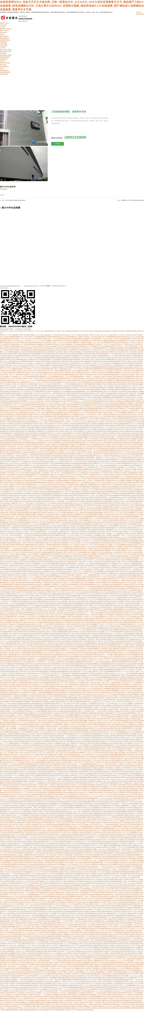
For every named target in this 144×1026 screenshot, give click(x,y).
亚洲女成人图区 (101, 896)
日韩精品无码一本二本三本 (14, 380)
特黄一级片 (55, 762)
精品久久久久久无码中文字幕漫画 (44, 422)
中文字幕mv (131, 870)
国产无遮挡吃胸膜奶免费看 (108, 942)
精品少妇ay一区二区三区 (82, 543)
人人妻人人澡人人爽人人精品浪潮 (131, 883)
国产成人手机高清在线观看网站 (41, 734)
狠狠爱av (89, 352)
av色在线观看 (82, 722)
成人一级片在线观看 (81, 826)
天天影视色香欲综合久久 (130, 771)
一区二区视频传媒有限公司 (72, 501)
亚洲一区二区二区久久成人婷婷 (74, 981)
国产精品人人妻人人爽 (66, 743)
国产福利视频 (58, 630)
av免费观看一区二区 (118, 507)
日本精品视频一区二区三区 (96, 872)
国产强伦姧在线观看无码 (17, 639)
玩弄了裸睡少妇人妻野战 (63, 643)
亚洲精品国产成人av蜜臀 (55, 352)
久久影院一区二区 (88, 439)
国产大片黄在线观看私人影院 (133, 524)
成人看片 (139, 416)
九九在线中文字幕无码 (79, 544)
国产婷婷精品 (16, 584)
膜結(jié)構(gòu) (4, 38)
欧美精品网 (37, 586)
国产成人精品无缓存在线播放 (69, 340)
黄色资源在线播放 (65, 607)
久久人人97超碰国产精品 (48, 363)
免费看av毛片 (69, 338)
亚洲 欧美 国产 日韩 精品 (63, 998)
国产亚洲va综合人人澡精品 (54, 520)
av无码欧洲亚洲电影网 (9, 550)
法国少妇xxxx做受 (47, 650)
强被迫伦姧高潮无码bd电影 (73, 548)
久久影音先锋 (44, 410)
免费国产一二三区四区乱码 (12, 548)
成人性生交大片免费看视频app (19, 730)
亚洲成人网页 (8, 416)
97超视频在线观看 (45, 359)
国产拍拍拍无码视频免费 (27, 614)
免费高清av (96, 792)
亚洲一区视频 (115, 915)
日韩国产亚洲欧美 (74, 713)
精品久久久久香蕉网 (33, 856)
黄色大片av (113, 991)
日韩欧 (68, 703)
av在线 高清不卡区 (136, 873)
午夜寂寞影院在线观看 (26, 584)
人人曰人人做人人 (97, 342)
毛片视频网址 (41, 573)
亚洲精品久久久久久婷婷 (74, 686)
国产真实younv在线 (22, 977)
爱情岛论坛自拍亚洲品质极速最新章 (115, 461)
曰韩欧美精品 (58, 622)
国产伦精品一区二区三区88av (47, 546)
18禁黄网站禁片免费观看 (14, 664)
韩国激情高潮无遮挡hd (10, 735)
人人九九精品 (36, 363)
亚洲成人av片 (80, 622)
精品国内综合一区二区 (9, 809)
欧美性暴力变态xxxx (22, 501)
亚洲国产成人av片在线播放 (72, 459)
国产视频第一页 (28, 762)
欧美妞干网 (42, 694)
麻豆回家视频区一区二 (106, 353)
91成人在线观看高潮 (123, 728)
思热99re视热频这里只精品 (76, 656)
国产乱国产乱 (131, 452)
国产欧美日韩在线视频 (15, 533)
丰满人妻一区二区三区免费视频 (116, 412)
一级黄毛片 (18, 456)
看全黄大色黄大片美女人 (32, 546)
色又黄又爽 (79, 439)
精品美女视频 (87, 342)
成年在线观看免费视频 (128, 713)
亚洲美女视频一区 (133, 885)
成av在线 (95, 1000)
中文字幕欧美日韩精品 (79, 633)
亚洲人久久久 (31, 391)
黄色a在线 (75, 365)
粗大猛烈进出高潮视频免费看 (106, 359)
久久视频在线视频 (29, 389)
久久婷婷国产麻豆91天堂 (115, 771)
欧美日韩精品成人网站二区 (78, 968)
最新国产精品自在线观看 (117, 478)
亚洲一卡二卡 (49, 968)
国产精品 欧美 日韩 (93, 357)
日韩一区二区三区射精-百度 (122, 529)
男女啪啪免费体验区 (129, 586)
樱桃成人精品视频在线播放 (59, 751)
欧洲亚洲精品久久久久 (70, 569)
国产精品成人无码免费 (36, 960)
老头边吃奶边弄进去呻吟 (57, 365)
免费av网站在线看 (102, 503)
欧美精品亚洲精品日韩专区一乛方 (55, 921)
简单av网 (35, 355)
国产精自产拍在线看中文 (127, 856)
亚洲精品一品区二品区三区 (51, 473)
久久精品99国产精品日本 (47, 501)
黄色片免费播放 (49, 838)
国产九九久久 (73, 573)
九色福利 (110, 962)
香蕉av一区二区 (129, 342)
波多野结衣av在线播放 (121, 510)
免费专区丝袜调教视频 (130, 541)
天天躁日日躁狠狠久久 (67, 900)
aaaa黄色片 (25, 533)
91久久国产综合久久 (36, 756)
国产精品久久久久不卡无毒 (112, 597)
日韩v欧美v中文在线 (90, 656)
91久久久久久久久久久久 (67, 983)
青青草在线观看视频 (131, 348)
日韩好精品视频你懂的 (88, 764)
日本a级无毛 (96, 499)
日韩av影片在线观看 (60, 350)
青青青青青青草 (11, 353)
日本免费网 (59, 631)
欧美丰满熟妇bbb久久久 (54, 834)
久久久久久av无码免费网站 (106, 592)
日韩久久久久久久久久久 (47, 403)
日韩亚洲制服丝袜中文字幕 (105, 804)
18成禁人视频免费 (113, 648)
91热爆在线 (35, 575)
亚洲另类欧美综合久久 (121, 836)
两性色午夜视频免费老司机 (38, 804)
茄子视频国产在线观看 (19, 630)
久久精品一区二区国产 (136, 669)
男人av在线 (16, 983)
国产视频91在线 (45, 951)
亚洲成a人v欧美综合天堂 (114, 928)
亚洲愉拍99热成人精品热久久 (134, 817)
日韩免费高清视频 (91, 461)
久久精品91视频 (114, 747)
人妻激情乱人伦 (33, 558)
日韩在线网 (112, 505)
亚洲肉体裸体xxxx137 (20, 698)
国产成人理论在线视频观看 (79, 486)
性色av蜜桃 (129, 367)
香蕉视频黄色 (71, 741)
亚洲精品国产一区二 (116, 459)
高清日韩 (130, 578)
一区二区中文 (49, 573)
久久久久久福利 (75, 433)
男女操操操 (118, 484)
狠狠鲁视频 (5, 599)
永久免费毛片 (48, 732)
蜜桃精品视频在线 (30, 768)
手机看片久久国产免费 (110, 696)
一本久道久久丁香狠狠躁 (93, 480)
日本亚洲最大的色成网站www (113, 382)
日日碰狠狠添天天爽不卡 (18, 335)
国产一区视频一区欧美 (123, 580)
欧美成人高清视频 (109, 433)
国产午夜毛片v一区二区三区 (114, 554)
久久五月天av (46, 452)
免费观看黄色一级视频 (17, 620)
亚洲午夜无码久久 (110, 813)
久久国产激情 (56, 405)
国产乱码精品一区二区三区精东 (72, 1010)
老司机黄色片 (137, 395)
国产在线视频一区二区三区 (36, 437)
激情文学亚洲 (62, 645)
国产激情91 (26, 473)
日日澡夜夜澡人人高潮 (82, 431)
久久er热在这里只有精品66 (29, 794)
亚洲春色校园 (82, 552)
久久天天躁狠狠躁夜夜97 (73, 410)
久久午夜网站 (56, 490)
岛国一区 (130, 372)
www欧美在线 (113, 518)
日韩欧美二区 (124, 384)
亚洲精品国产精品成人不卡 (106, 516)
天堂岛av (8, 726)
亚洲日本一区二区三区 (125, 499)
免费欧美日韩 (41, 338)
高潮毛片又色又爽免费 (54, 773)
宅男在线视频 (35, 800)
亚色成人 (118, 505)
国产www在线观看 (31, 717)
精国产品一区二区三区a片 (87, 507)
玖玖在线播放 (70, 350)
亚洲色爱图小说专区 (11, 586)
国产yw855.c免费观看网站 (52, 664)
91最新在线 (138, 363)
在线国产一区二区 (60, 403)
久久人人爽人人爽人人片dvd (72, 452)
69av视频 (98, 972)
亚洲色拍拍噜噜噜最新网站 (61, 1006)
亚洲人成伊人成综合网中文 (9, 565)
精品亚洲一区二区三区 (52, 665)
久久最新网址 (57, 482)
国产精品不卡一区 (121, 344)
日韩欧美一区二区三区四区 (39, 484)
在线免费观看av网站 (62, 671)
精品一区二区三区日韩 (23, 786)
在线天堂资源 (138, 573)
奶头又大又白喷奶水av (62, 883)
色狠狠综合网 (24, 437)
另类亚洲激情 (19, 711)
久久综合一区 (70, 518)
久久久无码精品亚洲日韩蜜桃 (27, 690)
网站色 (8, 707)
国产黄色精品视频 (63, 802)
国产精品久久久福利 (114, 548)
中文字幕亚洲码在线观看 (61, 374)
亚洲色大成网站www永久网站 (76, 877)
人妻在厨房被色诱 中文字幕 (57, 399)
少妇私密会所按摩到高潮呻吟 (93, 440)
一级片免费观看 (20, 728)
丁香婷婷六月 (68, 957)
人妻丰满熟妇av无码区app (120, 1006)
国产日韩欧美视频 (95, 431)
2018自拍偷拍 (125, 631)
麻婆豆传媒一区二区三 (77, 739)
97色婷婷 (38, 346)
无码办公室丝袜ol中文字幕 (64, 913)
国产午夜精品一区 (72, 418)
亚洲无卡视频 (127, 403)
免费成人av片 (20, 745)
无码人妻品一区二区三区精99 (93, 650)
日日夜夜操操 (85, 492)
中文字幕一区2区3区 (111, 418)
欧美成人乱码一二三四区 (94, 711)
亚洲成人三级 (36, 771)
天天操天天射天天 (83, 510)
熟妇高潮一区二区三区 (21, 926)
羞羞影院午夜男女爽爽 (33, 1006)
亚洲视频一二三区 (132, 749)
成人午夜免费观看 (44, 584)
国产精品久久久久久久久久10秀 (123, 671)
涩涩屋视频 (38, 344)
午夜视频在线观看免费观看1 (92, 637)
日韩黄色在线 (108, 423)
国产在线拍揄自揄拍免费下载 (22, 512)
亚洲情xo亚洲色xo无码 (92, 906)
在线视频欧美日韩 (71, 813)
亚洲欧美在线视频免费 (54, 877)
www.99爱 (47, 420)
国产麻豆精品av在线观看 (120, 951)
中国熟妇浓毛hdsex (19, 459)
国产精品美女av (114, 410)
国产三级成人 (103, 414)
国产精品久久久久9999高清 (127, 365)
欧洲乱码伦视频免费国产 (18, 372)
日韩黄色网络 (123, 556)
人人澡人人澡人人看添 (6, 554)
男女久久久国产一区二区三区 (43, 418)
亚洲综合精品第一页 (55, 707)
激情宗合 (121, 766)
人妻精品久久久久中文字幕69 (15, 768)
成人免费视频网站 (89, 565)
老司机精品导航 (88, 631)
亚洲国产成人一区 (26, 456)
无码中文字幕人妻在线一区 (84, 539)
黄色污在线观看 (111, 541)
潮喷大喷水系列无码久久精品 (103, 647)
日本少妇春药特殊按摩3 (48, 599)
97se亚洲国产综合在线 (52, 849)
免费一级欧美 (129, 393)
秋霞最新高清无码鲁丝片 (107, 637)
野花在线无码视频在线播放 (79, 720)
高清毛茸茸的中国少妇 (102, 752)
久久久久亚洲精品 (35, 577)
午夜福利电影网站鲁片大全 (10, 609)
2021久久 (86, 794)
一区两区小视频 (58, 371)
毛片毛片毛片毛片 (131, 821)
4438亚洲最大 (71, 1000)
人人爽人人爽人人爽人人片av (94, 420)
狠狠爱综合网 (88, 964)
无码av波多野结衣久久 (128, 614)
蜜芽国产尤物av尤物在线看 (90, 529)
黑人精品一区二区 (132, 344)
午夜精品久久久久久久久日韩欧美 (114, 482)
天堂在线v (120, 942)
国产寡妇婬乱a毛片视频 (51, 645)
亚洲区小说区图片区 (50, 705)
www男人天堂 (25, 769)
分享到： (2, 195)
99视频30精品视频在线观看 (81, 768)
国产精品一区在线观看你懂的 (122, 873)
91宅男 (83, 480)
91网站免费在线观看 (125, 923)
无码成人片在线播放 (92, 968)
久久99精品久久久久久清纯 (22, 881)
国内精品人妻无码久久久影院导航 (47, 465)
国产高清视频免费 (130, 473)
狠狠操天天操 (80, 807)
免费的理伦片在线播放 (36, 959)
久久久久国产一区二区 (11, 520)
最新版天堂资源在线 (7, 959)
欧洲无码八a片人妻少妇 (136, 399)
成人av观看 (132, 594)
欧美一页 (38, 565)
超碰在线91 (68, 605)
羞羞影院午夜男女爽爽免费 (83, 580)
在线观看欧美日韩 (81, 611)
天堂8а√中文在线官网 (49, 998)
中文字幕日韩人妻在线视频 (21, 423)
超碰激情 (61, 700)
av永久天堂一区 (30, 378)
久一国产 (124, 372)
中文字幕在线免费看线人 (86, 889)
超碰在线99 (29, 985)
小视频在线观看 (46, 923)
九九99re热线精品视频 (88, 643)
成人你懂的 (38, 654)
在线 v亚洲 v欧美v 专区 (125, 711)
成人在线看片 (131, 758)
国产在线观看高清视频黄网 (133, 667)
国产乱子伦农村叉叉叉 (109, 422)
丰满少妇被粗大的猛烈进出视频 (131, 718)
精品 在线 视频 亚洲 (43, 427)
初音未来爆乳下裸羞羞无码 (26, 571)
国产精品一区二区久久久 (30, 760)
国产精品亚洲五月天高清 (117, 342)
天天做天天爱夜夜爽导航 (11, 571)
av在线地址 (107, 607)
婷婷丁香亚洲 (6, 730)
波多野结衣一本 (119, 645)
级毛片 (81, 904)
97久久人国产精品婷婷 (71, 864)
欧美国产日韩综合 (110, 836)
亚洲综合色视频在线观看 (45, 904)
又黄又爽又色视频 (100, 582)
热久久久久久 (23, 790)
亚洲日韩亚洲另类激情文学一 (64, 677)
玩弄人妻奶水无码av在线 (88, 749)
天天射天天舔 (66, 752)
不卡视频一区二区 (121, 561)
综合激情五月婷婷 (54, 881)
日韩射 (49, 681)
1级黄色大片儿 (24, 805)
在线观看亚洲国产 (56, 386)
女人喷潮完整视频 (9, 932)
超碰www (128, 338)
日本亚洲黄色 (120, 639)
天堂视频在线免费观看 (124, 866)
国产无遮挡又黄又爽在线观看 (15, 522)
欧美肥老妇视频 (134, 558)
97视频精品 (28, 474)
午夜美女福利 (120, 541)
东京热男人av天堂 (93, 762)
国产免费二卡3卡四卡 (47, 374)
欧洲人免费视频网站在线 (125, 463)
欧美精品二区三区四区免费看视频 (25, 344)
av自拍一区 (42, 665)
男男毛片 (116, 824)
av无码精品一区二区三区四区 (32, 873)
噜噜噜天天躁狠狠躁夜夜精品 (60, 416)
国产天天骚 (22, 868)
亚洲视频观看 (110, 492)
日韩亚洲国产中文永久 (127, 505)
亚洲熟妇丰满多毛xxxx (112, 480)
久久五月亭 (135, 743)
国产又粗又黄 (95, 505)
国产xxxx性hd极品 (45, 353)
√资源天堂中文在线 (125, 824)
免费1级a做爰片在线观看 (81, 338)
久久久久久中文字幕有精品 (132, 794)
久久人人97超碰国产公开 (22, 427)
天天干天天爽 (57, 771)
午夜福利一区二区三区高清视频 (74, 843)
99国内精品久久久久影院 (80, 679)
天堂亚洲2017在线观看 (34, 399)
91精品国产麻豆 (75, 363)
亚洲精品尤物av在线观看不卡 (80, 450)
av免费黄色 (63, 543)
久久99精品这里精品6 (117, 607)
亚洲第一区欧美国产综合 (89, 548)
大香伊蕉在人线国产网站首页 (106, 594)
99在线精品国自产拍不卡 (28, 970)
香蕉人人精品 (132, 684)
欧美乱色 (67, 700)
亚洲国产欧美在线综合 (122, 336)
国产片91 (8, 388)
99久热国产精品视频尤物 (22, 1004)
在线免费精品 (112, 414)
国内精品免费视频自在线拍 (29, 972)
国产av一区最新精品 (58, 459)
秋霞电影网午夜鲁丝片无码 (13, 974)
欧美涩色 (75, 722)
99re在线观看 (37, 647)
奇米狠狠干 (78, 741)
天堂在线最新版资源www (7, 338)
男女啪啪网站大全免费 (102, 613)
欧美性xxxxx (110, 900)
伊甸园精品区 (45, 372)
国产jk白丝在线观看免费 (72, 692)
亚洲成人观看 (120, 675)
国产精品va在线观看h (69, 584)
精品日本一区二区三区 (77, 630)
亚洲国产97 (125, 522)
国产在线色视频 (125, 376)
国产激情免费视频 (93, 862)
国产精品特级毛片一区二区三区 (129, 945)
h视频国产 (52, 516)
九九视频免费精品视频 (113, 845)
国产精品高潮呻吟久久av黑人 (122, 962)
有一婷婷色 (128, 807)
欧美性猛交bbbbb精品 (107, 783)
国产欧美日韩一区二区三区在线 (119, 578)
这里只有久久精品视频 (110, 486)
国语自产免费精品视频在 (103, 478)
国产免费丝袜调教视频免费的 (121, 380)
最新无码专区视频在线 (133, 660)
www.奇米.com (19, 800)
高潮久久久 (109, 890)
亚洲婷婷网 (20, 822)
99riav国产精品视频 (52, 535)
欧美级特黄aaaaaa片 (82, 378)
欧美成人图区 (49, 601)
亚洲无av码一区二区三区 (14, 943)
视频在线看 (21, 764)
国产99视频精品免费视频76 (119, 630)
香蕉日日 (101, 762)
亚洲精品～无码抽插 (66, 578)
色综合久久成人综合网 (90, 429)
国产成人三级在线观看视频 (112, 469)
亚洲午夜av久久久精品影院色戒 (100, 775)
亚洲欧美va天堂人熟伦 (17, 656)
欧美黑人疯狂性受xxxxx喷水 (22, 819)
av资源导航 (107, 459)
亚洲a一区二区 (36, 635)
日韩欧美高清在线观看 (120, 389)
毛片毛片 (7, 688)
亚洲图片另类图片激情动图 (68, 405)
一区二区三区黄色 (90, 546)
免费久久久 (31, 543)
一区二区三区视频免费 (84, 571)
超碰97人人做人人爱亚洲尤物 (119, 828)
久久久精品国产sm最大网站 (81, 367)
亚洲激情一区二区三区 (47, 395)
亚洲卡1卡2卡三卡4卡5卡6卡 (38, 872)
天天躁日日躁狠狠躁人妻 (127, 830)
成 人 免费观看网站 (79, 919)
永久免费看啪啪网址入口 (72, 993)
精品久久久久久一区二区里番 (35, 440)
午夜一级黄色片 (81, 648)
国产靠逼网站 (6, 781)
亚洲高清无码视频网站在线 (98, 628)
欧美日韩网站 (12, 569)
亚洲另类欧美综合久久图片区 (19, 543)
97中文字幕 (79, 800)
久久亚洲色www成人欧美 (136, 741)
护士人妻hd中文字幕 (34, 461)
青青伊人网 (60, 698)
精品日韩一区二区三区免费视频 (22, 471)
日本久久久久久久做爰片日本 (133, 503)
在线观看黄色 (49, 889)
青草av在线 (77, 896)
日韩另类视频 (84, 433)
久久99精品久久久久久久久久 (95, 416)
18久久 (32, 418)
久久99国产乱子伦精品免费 (47, 1008)
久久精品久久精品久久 (99, 686)
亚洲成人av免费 (68, 423)
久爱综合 (48, 518)
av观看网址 (121, 807)
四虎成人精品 (80, 389)
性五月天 (22, 371)
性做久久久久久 (86, 758)
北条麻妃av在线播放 (125, 480)
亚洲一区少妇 (125, 454)
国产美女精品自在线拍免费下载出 (110, 858)
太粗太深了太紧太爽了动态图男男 (13, 718)
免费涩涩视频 (117, 669)
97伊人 (19, 794)
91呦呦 (9, 372)
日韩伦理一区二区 (61, 497)
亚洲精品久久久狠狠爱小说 (9, 582)
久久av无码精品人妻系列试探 (107, 968)
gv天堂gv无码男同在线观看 (69, 560)
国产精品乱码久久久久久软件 (8, 930)
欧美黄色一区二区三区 (16, 473)
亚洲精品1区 (123, 588)
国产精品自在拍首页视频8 (31, 643)
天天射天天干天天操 (81, 762)
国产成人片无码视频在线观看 (16, 510)
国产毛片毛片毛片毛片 (80, 900)
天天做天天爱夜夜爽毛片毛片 (68, 344)
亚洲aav (46, 626)
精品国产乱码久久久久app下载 (55, 580)
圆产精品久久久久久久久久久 (131, 637)
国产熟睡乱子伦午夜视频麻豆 (122, 626)
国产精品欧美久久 (97, 964)
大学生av (35, 792)
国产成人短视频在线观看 (90, 902)
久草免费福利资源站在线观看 (60, 463)
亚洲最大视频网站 (94, 966)
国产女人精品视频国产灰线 (77, 873)
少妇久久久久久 (94, 694)
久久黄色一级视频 (88, 605)
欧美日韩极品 (27, 444)
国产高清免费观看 (79, 839)
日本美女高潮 (32, 573)
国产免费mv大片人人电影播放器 (126, 408)
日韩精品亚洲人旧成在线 (117, 839)
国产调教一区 (36, 386)
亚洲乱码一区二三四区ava (23, 340)
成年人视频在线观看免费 (9, 643)
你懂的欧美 (45, 788)
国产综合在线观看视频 (135, 437)
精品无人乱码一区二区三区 (15, 635)
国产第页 (66, 841)
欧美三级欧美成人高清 (75, 556)
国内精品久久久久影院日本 (105, 883)
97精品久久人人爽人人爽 (77, 628)
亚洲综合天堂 (86, 658)
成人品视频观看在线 (74, 641)
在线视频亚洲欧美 (45, 554)
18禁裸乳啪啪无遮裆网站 (125, 679)
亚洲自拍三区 (12, 350)
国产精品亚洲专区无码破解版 (20, 509)
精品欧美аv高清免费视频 (20, 705)
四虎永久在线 (113, 440)
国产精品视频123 (18, 684)
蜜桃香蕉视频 (4, 342)
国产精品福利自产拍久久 (131, 488)
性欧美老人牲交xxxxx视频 (32, 775)
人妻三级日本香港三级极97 (9, 681)
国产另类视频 (47, 340)
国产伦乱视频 (139, 614)
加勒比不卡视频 (127, 843)
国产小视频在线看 (129, 839)
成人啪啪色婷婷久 (113, 509)
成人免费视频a (11, 953)
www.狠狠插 (48, 480)
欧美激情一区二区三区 (45, 503)
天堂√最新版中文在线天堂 (27, 847)
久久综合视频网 (108, 393)
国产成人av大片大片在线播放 (21, 949)
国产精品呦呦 (72, 779)
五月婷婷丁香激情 (67, 749)
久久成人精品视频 (85, 809)
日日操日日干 (134, 457)
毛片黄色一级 (14, 709)
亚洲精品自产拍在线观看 (103, 446)
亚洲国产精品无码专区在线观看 (120, 378)
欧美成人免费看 (91, 554)
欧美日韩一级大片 (99, 365)
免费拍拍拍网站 (115, 856)
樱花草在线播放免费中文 (124, 720)
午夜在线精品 (126, 898)
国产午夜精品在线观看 (24, 348)
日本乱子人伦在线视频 (26, 645)
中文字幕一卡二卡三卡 (39, 675)
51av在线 (121, 391)
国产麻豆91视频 (87, 890)
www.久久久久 (81, 412)
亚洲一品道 (136, 815)
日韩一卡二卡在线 (30, 578)
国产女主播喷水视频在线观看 (89, 369)
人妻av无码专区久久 (85, 348)
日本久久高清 (4, 412)
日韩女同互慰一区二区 (27, 915)
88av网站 (116, 531)
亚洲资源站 (51, 815)
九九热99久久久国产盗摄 (79, 520)
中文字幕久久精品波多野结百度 (84, 652)
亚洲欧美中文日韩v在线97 (103, 730)
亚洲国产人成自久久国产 (125, 446)
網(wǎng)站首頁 (23, 21)
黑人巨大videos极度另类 (97, 881)
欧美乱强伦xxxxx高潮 (37, 656)
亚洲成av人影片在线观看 (100, 439)
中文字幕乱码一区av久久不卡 (23, 1008)
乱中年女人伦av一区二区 (70, 923)
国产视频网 (26, 544)
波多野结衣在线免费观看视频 (71, 524)
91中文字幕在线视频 (133, 371)
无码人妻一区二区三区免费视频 (20, 815)
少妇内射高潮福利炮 (114, 584)
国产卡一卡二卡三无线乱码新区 (40, 476)
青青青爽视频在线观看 (49, 847)
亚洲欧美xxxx (89, 877)
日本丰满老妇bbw (64, 637)
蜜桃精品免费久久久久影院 (87, 730)
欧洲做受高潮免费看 (47, 686)
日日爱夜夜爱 (96, 949)
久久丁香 (83, 352)
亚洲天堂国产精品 (38, 516)
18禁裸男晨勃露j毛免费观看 (76, 851)
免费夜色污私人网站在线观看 (64, 679)
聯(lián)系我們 (140, 14)
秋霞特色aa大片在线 (96, 422)
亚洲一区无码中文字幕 (92, 335)
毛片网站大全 (55, 711)
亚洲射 (103, 993)
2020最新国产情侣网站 (24, 582)
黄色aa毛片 (124, 352)
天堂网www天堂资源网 (71, 357)
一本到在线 (43, 580)
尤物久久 (9, 915)
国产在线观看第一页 (40, 514)
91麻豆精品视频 (98, 766)
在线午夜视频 (102, 541)
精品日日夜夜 (70, 497)
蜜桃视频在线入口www (118, 497)
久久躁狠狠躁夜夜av (91, 597)
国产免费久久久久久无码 (17, 688)
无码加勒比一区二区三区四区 (16, 488)
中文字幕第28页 (61, 369)
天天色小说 (107, 798)
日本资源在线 (124, 845)
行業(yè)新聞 (3, 44)
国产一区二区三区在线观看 (118, 624)
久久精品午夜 (135, 338)
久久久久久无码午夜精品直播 (113, 631)
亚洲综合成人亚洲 (25, 431)
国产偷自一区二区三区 (10, 378)
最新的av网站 (40, 391)
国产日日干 (78, 790)
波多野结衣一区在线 (44, 843)
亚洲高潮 (20, 658)
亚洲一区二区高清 (119, 527)
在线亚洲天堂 (67, 811)
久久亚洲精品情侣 (108, 713)
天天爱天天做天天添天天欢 (101, 399)
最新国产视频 (11, 363)
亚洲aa (7, 826)
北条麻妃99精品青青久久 (136, 609)
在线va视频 (11, 917)
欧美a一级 (15, 821)
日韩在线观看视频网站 (28, 408)
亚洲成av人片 (28, 386)
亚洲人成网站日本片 (131, 514)
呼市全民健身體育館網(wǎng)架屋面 (15, 200)
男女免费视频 (91, 915)
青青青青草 (3, 923)
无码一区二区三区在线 (31, 688)
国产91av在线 (124, 613)
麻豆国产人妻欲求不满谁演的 (98, 639)
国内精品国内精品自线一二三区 (55, 675)
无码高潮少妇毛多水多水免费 (25, 596)
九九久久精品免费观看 (119, 544)
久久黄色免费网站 (100, 448)
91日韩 (2, 688)
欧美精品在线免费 (95, 588)
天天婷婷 (128, 567)
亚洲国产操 (100, 403)
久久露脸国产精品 (28, 798)
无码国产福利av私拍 (69, 785)
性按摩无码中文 (23, 399)
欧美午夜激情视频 (26, 484)
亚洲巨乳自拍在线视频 (67, 529)
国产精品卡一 (25, 577)
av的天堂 (100, 395)
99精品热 (110, 824)
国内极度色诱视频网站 (51, 397)
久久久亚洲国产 (85, 363)
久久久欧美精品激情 (109, 571)
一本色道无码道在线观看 (7, 588)
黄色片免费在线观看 (22, 350)
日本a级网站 (64, 359)
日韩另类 (34, 686)
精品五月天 (121, 363)
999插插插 (34, 444)
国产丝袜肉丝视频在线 (106, 873)
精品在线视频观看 (85, 524)
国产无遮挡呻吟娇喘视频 (52, 917)
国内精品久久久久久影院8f (82, 754)
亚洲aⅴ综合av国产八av (120, 658)
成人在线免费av (95, 524)
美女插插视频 (85, 883)
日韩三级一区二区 (25, 883)
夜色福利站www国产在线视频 (112, 416)
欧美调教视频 (106, 342)
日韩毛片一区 (30, 372)
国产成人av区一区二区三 (103, 624)
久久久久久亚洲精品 (88, 467)
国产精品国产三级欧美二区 (126, 361)
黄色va (6, 514)
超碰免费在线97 (71, 807)
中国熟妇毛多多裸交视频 (75, 448)
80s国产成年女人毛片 (9, 340)
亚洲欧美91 (98, 737)
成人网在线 (91, 779)
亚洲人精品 (35, 641)
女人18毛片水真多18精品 (86, 499)
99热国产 (73, 580)
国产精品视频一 (42, 435)
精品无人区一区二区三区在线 (65, 427)
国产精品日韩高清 (43, 966)
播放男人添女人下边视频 (121, 783)
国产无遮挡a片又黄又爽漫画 (112, 376)
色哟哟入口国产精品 (90, 684)
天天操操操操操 (94, 492)
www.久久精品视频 (132, 972)
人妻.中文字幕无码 (100, 885)
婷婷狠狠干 (115, 391)
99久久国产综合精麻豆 (17, 631)
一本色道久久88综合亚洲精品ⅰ (109, 520)
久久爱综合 (107, 618)
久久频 (81, 342)
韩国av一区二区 (65, 926)
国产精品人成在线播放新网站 (53, 456)
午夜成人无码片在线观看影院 (123, 1008)
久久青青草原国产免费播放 (118, 805)
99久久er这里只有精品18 (67, 919)
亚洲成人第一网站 (114, 641)
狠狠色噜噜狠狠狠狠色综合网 (83, 463)
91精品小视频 (15, 359)
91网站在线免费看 (110, 465)
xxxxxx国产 (37, 372)
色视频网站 (27, 405)
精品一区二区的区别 (54, 335)
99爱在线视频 (136, 907)
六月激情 (116, 945)
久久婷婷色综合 (83, 357)
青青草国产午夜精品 (36, 839)
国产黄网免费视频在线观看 (78, 998)
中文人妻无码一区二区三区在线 (89, 541)
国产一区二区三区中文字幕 (84, 388)
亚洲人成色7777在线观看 (51, 391)
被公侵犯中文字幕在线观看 (83, 384)
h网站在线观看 (135, 376)
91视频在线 (75, 346)
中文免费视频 (51, 804)
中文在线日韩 (13, 875)
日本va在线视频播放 (129, 919)
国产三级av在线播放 (34, 701)
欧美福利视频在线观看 (104, 590)
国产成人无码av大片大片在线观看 (12, 628)
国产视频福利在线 (127, 838)
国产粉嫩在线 (44, 461)
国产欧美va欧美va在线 (102, 955)
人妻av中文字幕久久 (79, 420)
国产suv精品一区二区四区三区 (99, 707)
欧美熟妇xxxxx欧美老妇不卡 (96, 469)
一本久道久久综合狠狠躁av (10, 872)
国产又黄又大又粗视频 (92, 418)
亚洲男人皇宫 (130, 495)
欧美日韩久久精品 (73, 804)
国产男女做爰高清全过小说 (32, 987)
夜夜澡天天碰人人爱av (85, 947)
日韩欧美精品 (88, 622)
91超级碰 (26, 522)
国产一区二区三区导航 (131, 656)
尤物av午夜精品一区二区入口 (75, 751)
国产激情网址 (65, 728)
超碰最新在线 (36, 454)
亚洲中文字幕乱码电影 (60, 586)
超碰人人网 (68, 601)
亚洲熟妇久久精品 (97, 1008)
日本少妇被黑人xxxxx (90, 955)
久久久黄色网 (42, 355)
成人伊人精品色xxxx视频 (56, 626)
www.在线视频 (52, 346)
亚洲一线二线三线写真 (105, 371)
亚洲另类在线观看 (56, 552)
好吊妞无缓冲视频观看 (71, 406)
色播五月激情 (16, 783)
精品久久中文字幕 (119, 989)
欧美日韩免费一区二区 (68, 949)
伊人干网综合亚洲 (115, 692)
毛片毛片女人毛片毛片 (32, 371)
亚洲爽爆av (96, 550)
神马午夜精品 (11, 902)
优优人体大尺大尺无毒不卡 (118, 590)
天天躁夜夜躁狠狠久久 (79, 457)
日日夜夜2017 (104, 838)
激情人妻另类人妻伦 (69, 439)
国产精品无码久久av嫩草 (121, 741)
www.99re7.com (134, 359)
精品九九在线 (115, 577)
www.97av (35, 904)
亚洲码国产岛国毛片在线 (80, 887)
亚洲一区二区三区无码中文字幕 (117, 701)
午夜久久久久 (21, 662)
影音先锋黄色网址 (11, 828)
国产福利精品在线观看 (81, 469)
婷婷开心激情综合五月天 (11, 624)
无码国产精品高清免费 (123, 558)
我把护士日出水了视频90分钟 (57, 410)
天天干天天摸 (91, 665)
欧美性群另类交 (113, 452)
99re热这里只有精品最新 (132, 442)
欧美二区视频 (66, 561)
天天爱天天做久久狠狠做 (64, 346)
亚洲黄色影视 (28, 397)
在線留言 (2, 61)
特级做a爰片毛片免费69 (26, 359)
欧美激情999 (66, 630)
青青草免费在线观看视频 (114, 643)
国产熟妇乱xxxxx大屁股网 (124, 743)
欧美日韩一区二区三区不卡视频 (98, 845)
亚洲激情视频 (63, 711)
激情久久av (84, 681)
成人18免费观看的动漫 (98, 586)
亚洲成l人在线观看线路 (16, 613)
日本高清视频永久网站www (113, 352)
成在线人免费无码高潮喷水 (10, 654)
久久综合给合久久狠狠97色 (38, 492)
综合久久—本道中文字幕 (125, 346)
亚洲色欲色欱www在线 (95, 380)
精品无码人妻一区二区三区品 (69, 650)
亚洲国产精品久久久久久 (73, 476)
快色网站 (63, 514)
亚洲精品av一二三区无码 (22, 535)
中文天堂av (137, 578)
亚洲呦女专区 (74, 737)
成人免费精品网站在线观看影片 (112, 372)
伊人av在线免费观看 (94, 338)
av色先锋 (72, 637)
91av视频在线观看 (96, 397)
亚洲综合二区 (84, 476)
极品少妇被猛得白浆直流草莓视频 (115, 448)
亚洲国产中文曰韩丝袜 (65, 862)
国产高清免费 (76, 957)
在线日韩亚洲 (35, 342)
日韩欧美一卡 (9, 526)
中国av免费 (104, 648)
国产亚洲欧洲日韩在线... (85, 340)
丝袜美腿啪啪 (104, 340)
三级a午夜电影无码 (38, 645)
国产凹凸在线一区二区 (73, 724)
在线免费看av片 (6, 987)
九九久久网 (98, 800)
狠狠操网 (114, 495)
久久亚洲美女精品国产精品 (70, 395)
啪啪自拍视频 (133, 790)
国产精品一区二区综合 (47, 531)
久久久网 (51, 630)
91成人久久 (88, 807)
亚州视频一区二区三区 (8, 964)
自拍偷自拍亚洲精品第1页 (84, 698)
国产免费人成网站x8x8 (54, 832)
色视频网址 (136, 906)
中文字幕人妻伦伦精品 (116, 569)
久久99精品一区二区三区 (103, 386)
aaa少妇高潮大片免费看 (81, 747)
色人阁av (125, 892)
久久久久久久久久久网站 (109, 794)
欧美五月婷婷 (93, 883)
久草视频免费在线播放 (8, 864)
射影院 (106, 584)
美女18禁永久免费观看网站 (106, 529)
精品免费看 (7, 403)
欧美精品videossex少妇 (18, 578)
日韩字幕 (71, 463)
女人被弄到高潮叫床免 (27, 622)
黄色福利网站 (81, 597)
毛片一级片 (91, 887)
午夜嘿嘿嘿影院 (105, 397)
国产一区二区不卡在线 (67, 492)
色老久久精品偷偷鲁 (34, 410)
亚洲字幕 (109, 628)
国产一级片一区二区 (123, 535)
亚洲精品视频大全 (76, 607)
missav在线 (23, 452)
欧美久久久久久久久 (31, 510)
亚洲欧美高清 (43, 764)
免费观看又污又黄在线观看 (52, 768)
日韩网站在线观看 (88, 620)
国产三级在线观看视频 (39, 709)
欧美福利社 (101, 597)
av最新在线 (73, 925)
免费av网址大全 (120, 611)
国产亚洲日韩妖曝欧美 (62, 488)
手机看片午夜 (58, 684)
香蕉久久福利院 (47, 754)
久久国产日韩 (122, 509)
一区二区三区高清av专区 (88, 454)
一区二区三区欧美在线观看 (100, 605)
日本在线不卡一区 (87, 686)
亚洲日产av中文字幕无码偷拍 (16, 342)
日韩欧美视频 (86, 741)
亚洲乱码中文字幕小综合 (123, 552)
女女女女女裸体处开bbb (123, 414)
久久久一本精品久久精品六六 (76, 906)
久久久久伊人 (108, 909)
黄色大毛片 (129, 732)
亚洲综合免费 (40, 361)
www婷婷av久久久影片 (21, 420)
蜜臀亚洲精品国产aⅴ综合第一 (47, 471)
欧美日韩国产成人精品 (73, 645)
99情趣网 (125, 665)
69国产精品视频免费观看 (91, 664)
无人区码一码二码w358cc (74, 758)
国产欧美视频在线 (102, 938)
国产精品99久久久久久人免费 (95, 393)
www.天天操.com (84, 590)
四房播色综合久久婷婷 (45, 405)
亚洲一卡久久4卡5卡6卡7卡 (115, 959)
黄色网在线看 (19, 737)
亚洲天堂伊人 (98, 985)
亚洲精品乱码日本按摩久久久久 (12, 998)
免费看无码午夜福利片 (105, 815)
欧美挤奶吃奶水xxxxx (121, 983)
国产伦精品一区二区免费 (100, 456)
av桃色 (60, 561)
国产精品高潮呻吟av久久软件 (23, 864)
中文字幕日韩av (57, 431)
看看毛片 (61, 493)
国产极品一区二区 (86, 442)
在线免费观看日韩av (33, 561)
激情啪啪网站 (110, 671)
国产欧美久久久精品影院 (18, 560)
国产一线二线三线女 (21, 754)
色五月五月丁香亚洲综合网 (67, 380)
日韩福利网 (91, 647)
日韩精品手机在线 (117, 628)
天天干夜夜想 (85, 355)
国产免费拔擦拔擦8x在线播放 (103, 537)
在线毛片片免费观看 (5, 454)
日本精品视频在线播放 (92, 894)
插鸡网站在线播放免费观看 (37, 769)
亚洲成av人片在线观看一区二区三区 (61, 450)
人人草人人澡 (37, 550)
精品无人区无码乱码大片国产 (117, 543)
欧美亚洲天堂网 (133, 431)
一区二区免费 (89, 822)
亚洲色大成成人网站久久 (28, 365)
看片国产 (40, 972)
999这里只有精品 (133, 605)
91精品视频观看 (44, 369)
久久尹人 (125, 609)
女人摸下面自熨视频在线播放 (109, 679)
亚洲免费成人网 (96, 361)
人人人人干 (69, 403)
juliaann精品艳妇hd (113, 907)
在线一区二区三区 (74, 509)
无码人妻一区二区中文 (129, 707)
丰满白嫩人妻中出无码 (24, 412)
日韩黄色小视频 (20, 599)
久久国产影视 (81, 461)
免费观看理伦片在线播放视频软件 (118, 340)
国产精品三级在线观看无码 (82, 828)
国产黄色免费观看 (93, 815)
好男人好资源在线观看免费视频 (85, 584)
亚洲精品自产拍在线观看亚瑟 (38, 892)
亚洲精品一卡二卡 (98, 798)
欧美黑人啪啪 (17, 580)
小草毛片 (105, 614)
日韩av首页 (91, 437)
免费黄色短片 (52, 537)
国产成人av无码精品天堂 (37, 505)
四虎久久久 (46, 786)
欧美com (137, 476)
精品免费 (70, 711)
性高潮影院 (130, 512)
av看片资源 (139, 452)
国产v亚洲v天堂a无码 (122, 431)
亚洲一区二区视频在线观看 (36, 336)
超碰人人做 (112, 552)
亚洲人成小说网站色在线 (102, 692)
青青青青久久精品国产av (14, 505)
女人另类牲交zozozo (118, 490)
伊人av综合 (131, 340)
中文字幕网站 (78, 518)
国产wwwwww (104, 505)
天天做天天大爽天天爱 (9, 501)
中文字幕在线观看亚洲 (86, 991)
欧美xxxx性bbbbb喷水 (80, 868)
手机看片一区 (18, 338)
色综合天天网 (37, 452)
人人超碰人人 (95, 701)
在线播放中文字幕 (29, 639)
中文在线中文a (32, 367)
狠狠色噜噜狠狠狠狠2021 (20, 605)
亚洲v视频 (134, 792)
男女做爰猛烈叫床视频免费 (74, 662)
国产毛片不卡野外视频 (21, 461)
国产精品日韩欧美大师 (94, 526)
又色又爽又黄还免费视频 (117, 395)
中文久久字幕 (125, 353)
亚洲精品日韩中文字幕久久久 (54, 425)
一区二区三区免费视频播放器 (13, 408)
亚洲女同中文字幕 (37, 923)
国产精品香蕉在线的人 (95, 533)
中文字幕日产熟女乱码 (102, 374)
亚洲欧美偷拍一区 (59, 790)
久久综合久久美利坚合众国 (117, 435)
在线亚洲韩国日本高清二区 (135, 588)
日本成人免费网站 (100, 437)
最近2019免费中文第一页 (116, 849)
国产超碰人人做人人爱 (69, 431)
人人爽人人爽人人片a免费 (107, 682)
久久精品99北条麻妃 (93, 855)
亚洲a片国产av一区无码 (100, 474)
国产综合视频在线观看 (61, 603)
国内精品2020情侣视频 (125, 686)
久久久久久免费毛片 (129, 467)
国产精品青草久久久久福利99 (98, 936)
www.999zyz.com (112, 463)
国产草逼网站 (11, 344)
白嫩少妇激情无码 (49, 656)
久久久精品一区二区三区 (97, 363)
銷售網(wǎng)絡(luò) (5, 28)
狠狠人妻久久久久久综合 (37, 486)
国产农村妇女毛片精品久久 (62, 363)
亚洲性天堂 (139, 904)
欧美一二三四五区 (96, 993)
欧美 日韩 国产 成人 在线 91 (92, 560)
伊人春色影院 (93, 864)
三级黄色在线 (134, 688)
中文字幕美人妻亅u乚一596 (99, 824)
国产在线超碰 (104, 588)
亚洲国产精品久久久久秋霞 (58, 688)
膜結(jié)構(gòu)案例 (5, 55)
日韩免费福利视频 (45, 552)
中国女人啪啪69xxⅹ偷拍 (46, 749)
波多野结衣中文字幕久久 (126, 520)
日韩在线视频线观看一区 (80, 647)
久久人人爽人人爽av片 (92, 544)
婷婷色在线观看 (27, 896)
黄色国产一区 (38, 724)
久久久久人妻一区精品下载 (34, 401)
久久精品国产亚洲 (67, 355)
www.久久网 (50, 989)
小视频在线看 (137, 405)
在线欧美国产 (88, 834)
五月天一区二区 (35, 382)
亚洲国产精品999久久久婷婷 (105, 401)
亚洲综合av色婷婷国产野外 (31, 631)
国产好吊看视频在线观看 (107, 406)
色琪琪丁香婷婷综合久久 (131, 350)
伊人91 (67, 616)
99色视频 (85, 518)
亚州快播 (102, 813)
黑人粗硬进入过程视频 (96, 355)
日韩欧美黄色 (39, 543)
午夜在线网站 (79, 637)
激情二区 (24, 993)
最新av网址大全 (119, 656)
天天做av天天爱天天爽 (120, 474)
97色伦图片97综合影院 (46, 577)
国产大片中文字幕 (117, 898)
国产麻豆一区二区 (5, 335)
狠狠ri (122, 756)
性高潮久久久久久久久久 (17, 594)
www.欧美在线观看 (130, 391)
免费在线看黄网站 (20, 588)
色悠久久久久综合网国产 (49, 597)
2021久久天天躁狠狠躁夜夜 (53, 826)
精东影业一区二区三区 (19, 440)
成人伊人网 (40, 367)
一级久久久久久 (68, 420)
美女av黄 (63, 348)
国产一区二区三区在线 (92, 573)
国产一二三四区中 (90, 613)
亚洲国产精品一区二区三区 (40, 630)
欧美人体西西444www (50, 467)
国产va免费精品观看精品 (53, 760)
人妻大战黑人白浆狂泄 (10, 367)
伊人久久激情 (28, 384)
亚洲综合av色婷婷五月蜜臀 (104, 998)
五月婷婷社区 (40, 766)
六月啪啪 (97, 493)
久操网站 (71, 446)
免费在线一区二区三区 (25, 904)
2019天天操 (105, 960)
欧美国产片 (30, 811)
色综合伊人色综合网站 (82, 845)
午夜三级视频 (132, 352)
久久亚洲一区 (98, 779)
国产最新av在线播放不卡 (59, 794)
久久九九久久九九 (93, 796)
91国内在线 (67, 739)
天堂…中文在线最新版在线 (39, 783)
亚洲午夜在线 (115, 556)
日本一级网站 (9, 484)
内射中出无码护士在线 (6, 983)
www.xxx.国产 (126, 769)
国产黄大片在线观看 (82, 405)
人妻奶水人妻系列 (66, 764)
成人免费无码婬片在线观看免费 (95, 756)
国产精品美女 (138, 495)
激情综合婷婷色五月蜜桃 (44, 429)
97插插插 (45, 516)
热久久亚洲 (3, 902)
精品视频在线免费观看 (56, 388)
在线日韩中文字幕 (59, 361)
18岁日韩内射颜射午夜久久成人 (25, 601)
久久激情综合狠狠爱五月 (47, 620)
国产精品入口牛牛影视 (128, 860)
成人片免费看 (118, 439)
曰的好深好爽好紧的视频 (92, 592)
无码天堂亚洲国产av (88, 448)
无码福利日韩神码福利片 (15, 482)
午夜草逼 (43, 673)
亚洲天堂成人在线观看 (42, 890)
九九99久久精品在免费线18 (76, 408)
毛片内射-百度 (37, 594)
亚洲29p (59, 556)
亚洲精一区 (20, 643)
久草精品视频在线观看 (130, 607)
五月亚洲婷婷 (45, 987)
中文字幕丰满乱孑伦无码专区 (48, 382)
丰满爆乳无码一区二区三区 (9, 552)
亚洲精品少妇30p (33, 416)
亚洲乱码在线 (48, 446)
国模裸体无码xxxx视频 (105, 544)
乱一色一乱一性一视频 (108, 660)
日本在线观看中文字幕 (64, 486)
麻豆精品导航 (114, 841)
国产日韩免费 (21, 696)
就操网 (36, 845)
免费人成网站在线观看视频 (106, 851)
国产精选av (113, 764)
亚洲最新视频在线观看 (47, 357)
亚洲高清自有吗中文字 (61, 393)
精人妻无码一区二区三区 (14, 365)
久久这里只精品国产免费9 (58, 526)
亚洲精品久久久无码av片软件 (47, 643)
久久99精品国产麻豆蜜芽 (135, 828)
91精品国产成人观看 (120, 760)
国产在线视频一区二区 (115, 843)
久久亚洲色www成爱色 (102, 552)
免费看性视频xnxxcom (64, 696)
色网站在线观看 (52, 938)
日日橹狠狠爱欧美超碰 (79, 701)
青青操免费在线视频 (23, 735)
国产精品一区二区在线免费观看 (133, 868)
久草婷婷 (27, 488)
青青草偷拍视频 (96, 769)
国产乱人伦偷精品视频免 (105, 609)
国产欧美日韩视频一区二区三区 (77, 416)
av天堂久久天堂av (127, 928)
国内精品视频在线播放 (84, 817)
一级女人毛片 (136, 843)
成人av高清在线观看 (62, 467)
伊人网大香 (53, 372)
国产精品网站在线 (127, 815)
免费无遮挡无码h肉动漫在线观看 (133, 698)
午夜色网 (99, 429)
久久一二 (28, 439)
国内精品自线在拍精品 (129, 647)
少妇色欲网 (16, 437)
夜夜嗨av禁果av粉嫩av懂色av (28, 603)
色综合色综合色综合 (62, 705)
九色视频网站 (104, 493)
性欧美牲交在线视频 (117, 467)
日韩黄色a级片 (12, 822)
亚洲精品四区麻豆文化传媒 (19, 686)
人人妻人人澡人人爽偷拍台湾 (97, 495)
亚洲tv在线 (38, 679)
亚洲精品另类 (128, 766)
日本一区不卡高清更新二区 (131, 582)
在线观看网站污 (58, 577)
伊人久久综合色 (94, 406)
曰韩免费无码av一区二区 (88, 885)
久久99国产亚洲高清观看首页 (110, 361)
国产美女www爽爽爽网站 (77, 972)
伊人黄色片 (16, 985)
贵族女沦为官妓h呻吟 (89, 497)
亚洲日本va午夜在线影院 (93, 700)
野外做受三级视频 (97, 614)
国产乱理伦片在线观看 (14, 701)
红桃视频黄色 (41, 376)
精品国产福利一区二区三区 (89, 983)
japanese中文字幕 (131, 433)
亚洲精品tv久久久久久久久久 (117, 960)
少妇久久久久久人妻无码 (102, 764)
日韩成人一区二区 (101, 577)
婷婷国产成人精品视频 (111, 363)
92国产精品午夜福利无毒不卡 (14, 495)
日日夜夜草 (86, 503)
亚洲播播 (129, 633)
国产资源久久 (82, 365)
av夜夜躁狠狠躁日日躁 (6, 611)
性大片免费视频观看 (106, 499)
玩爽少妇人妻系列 (25, 476)
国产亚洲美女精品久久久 (7, 819)
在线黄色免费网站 (72, 539)
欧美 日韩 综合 (83, 737)
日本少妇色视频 (50, 563)
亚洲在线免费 (117, 353)
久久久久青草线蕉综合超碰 (53, 478)
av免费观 (85, 482)
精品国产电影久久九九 (105, 732)
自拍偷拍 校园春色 (76, 853)
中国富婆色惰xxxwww (13, 675)
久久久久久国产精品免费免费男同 (27, 376)
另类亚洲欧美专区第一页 (69, 928)
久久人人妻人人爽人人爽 (13, 945)
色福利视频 (42, 845)
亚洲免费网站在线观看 (95, 514)
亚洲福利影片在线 (32, 526)
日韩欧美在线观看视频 (29, 766)
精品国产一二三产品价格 (23, 839)
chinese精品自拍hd (29, 658)
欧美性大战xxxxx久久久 (52, 474)
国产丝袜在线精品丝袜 (114, 758)
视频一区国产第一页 (137, 374)
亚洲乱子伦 (81, 560)
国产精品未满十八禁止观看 (44, 459)
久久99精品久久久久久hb (126, 410)
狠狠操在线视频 (104, 550)
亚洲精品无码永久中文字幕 (74, 456)
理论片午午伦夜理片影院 (128, 692)
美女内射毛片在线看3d (110, 724)
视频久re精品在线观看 (35, 597)
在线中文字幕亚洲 (45, 342)
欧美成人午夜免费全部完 (68, 484)
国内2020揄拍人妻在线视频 (33, 599)
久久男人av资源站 (81, 554)
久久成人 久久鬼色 (72, 586)
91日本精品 (94, 569)
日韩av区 (46, 578)
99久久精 (42, 478)
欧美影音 (7, 546)
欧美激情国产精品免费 (88, 493)
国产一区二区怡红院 (106, 338)
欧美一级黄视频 (116, 730)
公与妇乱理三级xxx (121, 420)
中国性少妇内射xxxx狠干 (23, 960)
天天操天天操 (132, 533)
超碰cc (23, 664)
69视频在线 (33, 473)
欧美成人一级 (55, 607)
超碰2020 (4, 431)
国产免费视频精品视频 (79, 578)
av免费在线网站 (93, 609)
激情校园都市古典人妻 (69, 388)
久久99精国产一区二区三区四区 (12, 648)
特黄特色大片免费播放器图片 (35, 705)
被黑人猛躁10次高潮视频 (59, 550)
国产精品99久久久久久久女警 (15, 665)
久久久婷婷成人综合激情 (32, 478)
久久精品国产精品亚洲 (136, 762)
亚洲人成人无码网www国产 (96, 378)
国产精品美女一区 (46, 463)
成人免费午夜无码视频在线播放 (50, 647)
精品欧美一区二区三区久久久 (11, 894)
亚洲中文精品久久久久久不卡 (68, 335)
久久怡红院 (128, 675)
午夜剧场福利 (49, 348)
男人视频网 (94, 501)
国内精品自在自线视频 (129, 439)
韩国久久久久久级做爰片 (121, 594)
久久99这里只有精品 (129, 890)
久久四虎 (124, 512)
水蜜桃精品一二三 (63, 735)
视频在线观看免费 (74, 359)
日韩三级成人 (15, 463)
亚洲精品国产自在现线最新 (13, 622)
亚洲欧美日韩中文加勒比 (89, 403)
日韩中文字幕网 (114, 473)
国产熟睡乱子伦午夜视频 (111, 365)
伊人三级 (85, 376)
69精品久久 (114, 446)
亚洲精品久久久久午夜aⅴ (54, 560)
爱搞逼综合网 (33, 427)
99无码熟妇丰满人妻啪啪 (25, 851)
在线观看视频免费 (116, 397)
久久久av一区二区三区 (21, 722)
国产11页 (84, 526)
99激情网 (76, 665)
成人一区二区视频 (11, 601)
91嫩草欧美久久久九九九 (86, 399)
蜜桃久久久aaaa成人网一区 (118, 427)
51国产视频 (36, 406)
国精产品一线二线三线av (7, 395)
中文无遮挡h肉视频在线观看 (14, 713)
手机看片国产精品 (114, 613)
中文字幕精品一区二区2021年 (110, 681)
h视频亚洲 (52, 497)
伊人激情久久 (56, 529)
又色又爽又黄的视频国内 (26, 834)
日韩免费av (31, 724)
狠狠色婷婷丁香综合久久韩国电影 (131, 596)
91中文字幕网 (93, 395)
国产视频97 (125, 484)
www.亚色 (123, 433)
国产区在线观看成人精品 (35, 824)
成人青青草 (119, 809)
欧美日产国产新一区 (107, 531)
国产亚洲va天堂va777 (109, 420)
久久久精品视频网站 (15, 435)
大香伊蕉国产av (68, 892)
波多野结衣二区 (103, 855)
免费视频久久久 (124, 550)
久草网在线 (14, 662)
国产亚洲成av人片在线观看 (51, 715)
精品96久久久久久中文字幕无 (14, 896)
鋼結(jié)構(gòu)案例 (5, 51)
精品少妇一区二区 (130, 471)
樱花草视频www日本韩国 (59, 518)
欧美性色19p (84, 372)
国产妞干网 (68, 365)
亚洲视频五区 (9, 465)
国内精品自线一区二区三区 (104, 1006)
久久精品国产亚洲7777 (118, 471)
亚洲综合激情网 (89, 603)
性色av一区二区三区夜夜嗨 (33, 531)
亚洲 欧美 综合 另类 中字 (131, 974)
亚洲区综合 (53, 786)
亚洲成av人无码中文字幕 (44, 510)
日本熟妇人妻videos (45, 575)
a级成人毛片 (67, 493)
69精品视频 (55, 495)
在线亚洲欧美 (104, 548)
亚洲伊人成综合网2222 (97, 459)
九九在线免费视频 (129, 847)
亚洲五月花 (59, 745)
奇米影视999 (38, 639)
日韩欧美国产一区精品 (36, 786)
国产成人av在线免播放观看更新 (34, 467)
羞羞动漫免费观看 (77, 805)
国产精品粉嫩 (109, 437)
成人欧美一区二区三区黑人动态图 (40, 450)
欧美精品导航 (121, 495)
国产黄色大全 (69, 730)
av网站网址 (31, 790)
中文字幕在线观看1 (41, 877)
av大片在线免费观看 (65, 391)
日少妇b (43, 669)
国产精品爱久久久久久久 (26, 647)
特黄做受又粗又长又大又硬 (47, 631)
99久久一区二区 (105, 427)
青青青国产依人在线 (19, 575)
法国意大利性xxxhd (106, 1002)
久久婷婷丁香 (103, 357)
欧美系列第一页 (94, 414)
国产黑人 (93, 658)
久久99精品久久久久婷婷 (120, 371)
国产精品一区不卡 (75, 870)
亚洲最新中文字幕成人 (60, 442)
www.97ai (89, 435)
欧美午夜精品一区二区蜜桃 (125, 724)
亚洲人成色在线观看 (104, 856)
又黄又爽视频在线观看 (84, 707)
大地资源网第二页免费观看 (106, 573)
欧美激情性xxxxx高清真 (21, 480)
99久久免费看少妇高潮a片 (54, 355)
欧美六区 (110, 357)
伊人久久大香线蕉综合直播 (35, 556)
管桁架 (2, 34)
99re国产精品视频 (40, 917)
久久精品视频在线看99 (128, 822)
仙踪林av (45, 541)
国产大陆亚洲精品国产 (21, 410)
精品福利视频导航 (92, 486)
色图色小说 (78, 446)
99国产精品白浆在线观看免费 (98, 928)
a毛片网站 (97, 911)
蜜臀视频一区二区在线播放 (71, 414)
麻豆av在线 (6, 556)
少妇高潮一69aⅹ (101, 981)
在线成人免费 (105, 747)
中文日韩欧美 (83, 577)
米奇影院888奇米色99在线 (128, 416)
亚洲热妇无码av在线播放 (43, 590)
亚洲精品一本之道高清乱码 (18, 796)
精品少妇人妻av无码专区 (107, 425)
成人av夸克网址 (112, 743)
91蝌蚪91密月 (35, 405)
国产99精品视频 (94, 832)
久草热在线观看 (21, 569)
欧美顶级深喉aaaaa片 (48, 350)
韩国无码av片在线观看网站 (19, 361)
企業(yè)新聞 (3, 45)
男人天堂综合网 (4, 849)
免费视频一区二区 (40, 563)
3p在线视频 (106, 395)
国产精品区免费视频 (117, 919)
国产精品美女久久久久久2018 (67, 554)
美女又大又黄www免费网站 (18, 1002)
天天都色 (7, 594)
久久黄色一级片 (62, 741)
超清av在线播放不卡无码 (37, 925)
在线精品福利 (53, 427)
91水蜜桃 (98, 665)
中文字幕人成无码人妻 (92, 907)
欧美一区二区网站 (18, 386)
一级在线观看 (54, 637)
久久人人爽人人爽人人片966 (50, 979)
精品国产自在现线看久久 (69, 769)
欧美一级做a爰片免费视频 (110, 535)
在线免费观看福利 (40, 442)
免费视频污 (77, 492)
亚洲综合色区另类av (85, 866)
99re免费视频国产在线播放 (36, 805)
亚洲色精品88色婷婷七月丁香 (126, 599)
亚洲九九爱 (63, 418)
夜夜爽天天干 (114, 346)
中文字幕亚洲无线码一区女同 (64, 966)
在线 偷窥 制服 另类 (64, 495)
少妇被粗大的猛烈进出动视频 (105, 684)
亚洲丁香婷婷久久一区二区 (56, 890)
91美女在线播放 (133, 465)
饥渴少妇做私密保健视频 (44, 493)
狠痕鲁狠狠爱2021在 (41, 970)
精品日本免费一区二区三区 (25, 586)
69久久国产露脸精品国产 (7, 616)
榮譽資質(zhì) (4, 59)
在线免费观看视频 (98, 563)
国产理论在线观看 (11, 745)
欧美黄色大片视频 (9, 503)
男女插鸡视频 (16, 853)
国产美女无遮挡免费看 (33, 353)
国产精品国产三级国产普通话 (108, 620)
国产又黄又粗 (135, 923)
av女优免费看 (41, 524)
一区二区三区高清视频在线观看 (86, 478)
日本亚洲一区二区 (75, 382)
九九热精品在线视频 (19, 554)
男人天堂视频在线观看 (41, 622)
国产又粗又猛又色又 (123, 399)
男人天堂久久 (19, 885)
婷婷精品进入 (12, 389)
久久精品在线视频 (56, 359)
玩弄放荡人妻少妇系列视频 (69, 834)
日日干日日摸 (42, 667)
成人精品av (87, 444)
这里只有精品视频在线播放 (59, 480)
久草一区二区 (26, 628)
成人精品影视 (31, 590)
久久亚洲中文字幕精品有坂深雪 (79, 940)
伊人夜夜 (46, 412)
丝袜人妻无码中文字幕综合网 (112, 904)
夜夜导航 (100, 369)
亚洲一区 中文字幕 (17, 677)
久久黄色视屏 (115, 705)
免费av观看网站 (125, 853)
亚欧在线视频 (108, 586)
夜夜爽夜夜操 (76, 966)
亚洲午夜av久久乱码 (32, 870)
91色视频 (86, 630)
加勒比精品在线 (120, 817)
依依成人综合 (49, 758)
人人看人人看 (66, 684)
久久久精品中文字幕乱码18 (54, 785)
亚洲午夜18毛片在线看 (13, 429)
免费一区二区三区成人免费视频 (109, 524)
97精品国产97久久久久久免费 (23, 363)
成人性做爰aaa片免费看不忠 (133, 482)
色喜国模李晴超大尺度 (33, 919)
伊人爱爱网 (83, 435)
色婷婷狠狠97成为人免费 (75, 374)
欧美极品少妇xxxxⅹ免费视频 (122, 516)
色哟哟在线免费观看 (34, 501)
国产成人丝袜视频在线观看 (84, 769)
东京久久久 (63, 715)
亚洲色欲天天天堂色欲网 (117, 955)
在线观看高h (87, 851)
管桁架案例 (3, 53)
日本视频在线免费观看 (21, 414)
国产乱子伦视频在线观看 (131, 639)
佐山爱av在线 (75, 601)
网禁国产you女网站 (47, 567)
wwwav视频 (90, 365)
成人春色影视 (68, 658)
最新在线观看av (85, 459)
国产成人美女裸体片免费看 (134, 427)
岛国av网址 (132, 936)
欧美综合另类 (39, 911)
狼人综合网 (12, 599)
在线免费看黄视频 (84, 527)
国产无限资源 (36, 552)
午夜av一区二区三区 (37, 412)
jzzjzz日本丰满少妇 (75, 643)
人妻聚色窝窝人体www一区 (16, 541)
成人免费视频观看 (40, 660)
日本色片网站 (54, 554)
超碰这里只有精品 (10, 754)
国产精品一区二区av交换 (88, 607)
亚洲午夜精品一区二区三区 (71, 435)
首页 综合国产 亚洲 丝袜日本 (116, 868)
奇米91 (93, 442)
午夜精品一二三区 (77, 764)
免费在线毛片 (131, 951)
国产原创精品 (64, 408)
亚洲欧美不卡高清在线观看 (49, 696)
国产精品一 (6, 858)
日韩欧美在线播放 (69, 635)
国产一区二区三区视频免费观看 (9, 743)
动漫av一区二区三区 (91, 616)
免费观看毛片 (77, 355)
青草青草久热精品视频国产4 (106, 501)
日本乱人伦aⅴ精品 (83, 715)
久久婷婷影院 (56, 418)
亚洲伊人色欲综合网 (77, 565)
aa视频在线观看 (130, 461)
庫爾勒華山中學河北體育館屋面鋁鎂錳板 (132, 200)
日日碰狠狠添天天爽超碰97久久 (123, 406)
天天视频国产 (121, 821)
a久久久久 (119, 465)
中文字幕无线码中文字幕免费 (50, 344)
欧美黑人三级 (44, 406)
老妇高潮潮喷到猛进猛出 (79, 756)
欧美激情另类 (127, 374)
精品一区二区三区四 (134, 768)
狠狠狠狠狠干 (56, 650)
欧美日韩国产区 (98, 690)
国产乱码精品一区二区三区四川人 (31, 374)
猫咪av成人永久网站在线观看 (128, 577)
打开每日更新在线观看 (24, 652)
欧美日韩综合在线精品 (106, 490)
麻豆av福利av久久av (102, 558)
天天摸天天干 (110, 484)
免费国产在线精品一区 (72, 527)
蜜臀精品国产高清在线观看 (12, 442)
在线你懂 (82, 728)
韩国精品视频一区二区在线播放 (87, 346)
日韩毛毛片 (104, 711)
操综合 (121, 641)
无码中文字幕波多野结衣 (93, 873)
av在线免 (116, 433)
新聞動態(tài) (3, 42)
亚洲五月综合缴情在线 (66, 437)
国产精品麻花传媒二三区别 (32, 720)
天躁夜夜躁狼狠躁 (118, 609)
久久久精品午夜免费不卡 (32, 554)
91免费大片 (38, 596)
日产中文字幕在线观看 (22, 809)
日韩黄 (61, 994)
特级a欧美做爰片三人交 (116, 374)
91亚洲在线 (29, 630)
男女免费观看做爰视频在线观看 (112, 369)
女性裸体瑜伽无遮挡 (100, 718)
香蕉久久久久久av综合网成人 (54, 953)
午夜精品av (109, 885)
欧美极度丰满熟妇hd (38, 751)
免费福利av (133, 353)
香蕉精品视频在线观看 (62, 824)
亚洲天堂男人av (131, 335)
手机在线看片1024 (116, 860)
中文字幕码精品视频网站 (43, 365)
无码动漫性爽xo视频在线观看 (104, 546)
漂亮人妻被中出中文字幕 (42, 378)
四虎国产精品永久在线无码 (113, 522)
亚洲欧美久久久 (10, 480)
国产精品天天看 (61, 613)
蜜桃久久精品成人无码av (61, 509)
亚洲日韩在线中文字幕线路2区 (95, 917)
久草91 (40, 686)
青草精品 (89, 457)
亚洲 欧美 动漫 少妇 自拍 (36, 737)
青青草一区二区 (122, 452)
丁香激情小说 (126, 546)
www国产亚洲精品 (7, 996)
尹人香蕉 (18, 993)
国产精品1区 (32, 565)
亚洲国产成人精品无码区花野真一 (47, 613)
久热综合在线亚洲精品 (36, 671)
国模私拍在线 (54, 561)
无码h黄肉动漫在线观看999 (61, 469)
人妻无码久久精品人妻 (130, 601)
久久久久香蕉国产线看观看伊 (83, 735)
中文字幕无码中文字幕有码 (68, 832)
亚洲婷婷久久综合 (40, 790)
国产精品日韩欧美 (81, 921)
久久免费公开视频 (82, 779)
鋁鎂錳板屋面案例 (5, 57)
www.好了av (21, 531)
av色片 (8, 645)
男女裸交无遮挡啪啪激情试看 (64, 471)
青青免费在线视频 (46, 386)
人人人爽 (116, 437)
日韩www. (121, 524)
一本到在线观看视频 (11, 352)
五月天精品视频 (39, 408)
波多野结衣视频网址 (72, 342)
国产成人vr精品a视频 (61, 804)
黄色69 (57, 851)
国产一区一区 (136, 841)
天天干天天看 (68, 701)
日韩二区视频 (124, 976)
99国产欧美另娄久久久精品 (78, 696)
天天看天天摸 (65, 552)
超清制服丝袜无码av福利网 (26, 624)
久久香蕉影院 (33, 809)
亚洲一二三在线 (7, 630)
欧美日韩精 (78, 635)
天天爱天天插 (13, 469)
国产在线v (92, 386)
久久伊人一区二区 (131, 648)
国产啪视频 (24, 701)
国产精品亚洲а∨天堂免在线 (101, 932)
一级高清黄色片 (96, 452)
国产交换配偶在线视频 (135, 384)
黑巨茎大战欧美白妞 (11, 348)
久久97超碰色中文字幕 (131, 507)
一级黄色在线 (139, 340)
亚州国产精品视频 (71, 516)
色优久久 (134, 949)
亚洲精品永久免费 (50, 414)
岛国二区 (56, 730)
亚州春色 (108, 495)
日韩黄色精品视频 (36, 488)
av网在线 (55, 558)
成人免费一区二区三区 (42, 588)
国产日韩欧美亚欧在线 (29, 482)
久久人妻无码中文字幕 (76, 654)
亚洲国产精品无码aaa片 (129, 987)
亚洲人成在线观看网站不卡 (26, 845)
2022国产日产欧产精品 (76, 599)
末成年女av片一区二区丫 (94, 783)
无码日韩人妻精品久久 (52, 669)
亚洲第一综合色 (45, 635)
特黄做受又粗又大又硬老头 (73, 688)
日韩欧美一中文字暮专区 (123, 565)
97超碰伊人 (29, 849)
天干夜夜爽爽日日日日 (69, 622)
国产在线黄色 (128, 641)
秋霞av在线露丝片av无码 (11, 690)
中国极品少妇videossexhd (77, 440)
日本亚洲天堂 (30, 802)
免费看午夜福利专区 (56, 936)
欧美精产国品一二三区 (22, 892)
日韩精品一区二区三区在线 (56, 461)
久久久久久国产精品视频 (89, 446)
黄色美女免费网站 (109, 367)
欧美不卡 (55, 758)
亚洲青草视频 (106, 964)
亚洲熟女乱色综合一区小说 (133, 611)
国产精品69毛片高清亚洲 (107, 510)
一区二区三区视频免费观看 (122, 457)
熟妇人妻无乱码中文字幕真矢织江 (120, 386)
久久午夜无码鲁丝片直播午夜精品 (41, 747)
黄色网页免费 (16, 422)
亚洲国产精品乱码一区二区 (132, 879)
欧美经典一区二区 (67, 722)
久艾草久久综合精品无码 (33, 463)
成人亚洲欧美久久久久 (121, 650)
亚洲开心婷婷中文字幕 (35, 423)
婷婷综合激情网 (17, 457)
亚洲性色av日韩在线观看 (88, 531)
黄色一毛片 (16, 446)
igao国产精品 (139, 586)
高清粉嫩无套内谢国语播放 (132, 448)
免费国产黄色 (14, 752)
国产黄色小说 (49, 805)
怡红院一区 (105, 440)
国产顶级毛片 (15, 403)
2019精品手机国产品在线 (59, 1000)
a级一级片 (28, 342)
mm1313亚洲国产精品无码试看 (26, 692)
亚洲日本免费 (91, 819)
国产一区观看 (73, 488)
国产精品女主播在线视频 (27, 422)
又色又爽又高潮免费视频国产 (34, 955)
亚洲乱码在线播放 (95, 509)
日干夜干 (32, 654)
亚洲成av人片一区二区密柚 (110, 355)
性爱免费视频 (49, 790)
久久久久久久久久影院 (126, 537)
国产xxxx (117, 926)
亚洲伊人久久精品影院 (38, 474)
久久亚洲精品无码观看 (124, 677)
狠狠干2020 (112, 429)
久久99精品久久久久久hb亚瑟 (105, 626)
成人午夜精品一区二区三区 (79, 535)
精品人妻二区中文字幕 (23, 492)
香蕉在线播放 (72, 596)
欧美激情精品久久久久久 (93, 728)
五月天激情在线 (72, 872)
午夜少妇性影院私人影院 (47, 1006)
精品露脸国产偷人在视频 (63, 788)
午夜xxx (27, 418)
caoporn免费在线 (19, 720)
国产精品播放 (49, 660)
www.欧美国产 (65, 478)
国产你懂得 (59, 847)
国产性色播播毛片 (86, 425)
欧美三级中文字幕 (61, 372)
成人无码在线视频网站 (38, 397)
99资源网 (61, 730)
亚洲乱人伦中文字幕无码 (118, 514)
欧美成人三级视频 (131, 469)
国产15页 (100, 486)
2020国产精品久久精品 (34, 979)
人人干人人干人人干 (37, 340)
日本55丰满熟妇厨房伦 (72, 348)
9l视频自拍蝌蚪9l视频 (21, 401)
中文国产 (90, 900)
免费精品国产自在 (20, 673)
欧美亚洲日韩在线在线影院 (91, 353)
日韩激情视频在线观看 (50, 448)
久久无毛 (93, 350)
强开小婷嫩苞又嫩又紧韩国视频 (132, 959)
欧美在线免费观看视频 (125, 726)
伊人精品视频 (61, 476)
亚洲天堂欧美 (45, 488)
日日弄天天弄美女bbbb (40, 853)
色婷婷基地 (136, 745)
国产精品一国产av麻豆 (25, 771)
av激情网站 (125, 465)
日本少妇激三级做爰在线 (27, 700)
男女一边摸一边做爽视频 (134, 509)
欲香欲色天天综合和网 (57, 420)
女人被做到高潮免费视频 (111, 690)
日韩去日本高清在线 (86, 452)
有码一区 (74, 592)
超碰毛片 (70, 783)
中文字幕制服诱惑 (23, 367)
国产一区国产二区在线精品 (88, 896)
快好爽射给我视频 (88, 456)
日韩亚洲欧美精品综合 (24, 681)
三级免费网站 (63, 758)
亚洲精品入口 (119, 682)
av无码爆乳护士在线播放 (7, 401)
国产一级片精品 (96, 1002)
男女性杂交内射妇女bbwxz (62, 588)
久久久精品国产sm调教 (31, 497)
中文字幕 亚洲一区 (122, 429)
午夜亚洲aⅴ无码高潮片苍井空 (101, 435)
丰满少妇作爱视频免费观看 (55, 811)
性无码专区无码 (124, 437)
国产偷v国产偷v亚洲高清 (31, 665)
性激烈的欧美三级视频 (42, 690)
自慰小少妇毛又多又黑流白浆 (122, 357)
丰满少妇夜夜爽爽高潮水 (66, 887)
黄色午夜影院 (124, 932)
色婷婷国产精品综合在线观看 (46, 996)
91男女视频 (19, 389)
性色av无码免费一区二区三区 (44, 900)
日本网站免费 (131, 858)
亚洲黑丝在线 (128, 841)
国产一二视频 (130, 805)
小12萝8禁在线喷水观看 (89, 654)
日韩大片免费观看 (89, 582)
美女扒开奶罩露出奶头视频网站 (75, 353)
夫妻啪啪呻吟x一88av (94, 720)
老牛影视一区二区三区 (103, 350)
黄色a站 (118, 456)
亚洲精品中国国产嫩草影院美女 (134, 435)
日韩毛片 (36, 359)
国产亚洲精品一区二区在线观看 (72, 371)
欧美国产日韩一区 (102, 336)
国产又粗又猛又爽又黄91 (122, 359)
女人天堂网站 (125, 397)
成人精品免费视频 (132, 673)
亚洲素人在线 (55, 747)
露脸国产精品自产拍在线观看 (80, 911)
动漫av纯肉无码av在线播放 (84, 344)
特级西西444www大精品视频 (33, 828)
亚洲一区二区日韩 (58, 805)
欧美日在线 (33, 855)
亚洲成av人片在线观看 (50, 367)
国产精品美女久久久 (94, 476)
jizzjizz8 (30, 433)
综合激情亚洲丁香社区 (14, 450)
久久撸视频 (56, 743)
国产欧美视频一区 (120, 367)
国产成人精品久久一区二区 (100, 344)
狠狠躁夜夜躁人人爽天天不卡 (10, 834)
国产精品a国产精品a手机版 (94, 934)
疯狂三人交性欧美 (8, 474)
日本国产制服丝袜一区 (82, 639)
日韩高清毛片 (76, 669)
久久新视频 (30, 452)
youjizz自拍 (45, 836)
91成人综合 (57, 660)
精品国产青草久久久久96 (125, 440)
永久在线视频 (129, 395)
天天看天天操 (100, 461)
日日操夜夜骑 (25, 830)
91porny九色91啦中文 (6, 590)
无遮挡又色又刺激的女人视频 (46, 444)
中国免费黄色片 (77, 403)
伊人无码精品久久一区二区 (115, 847)
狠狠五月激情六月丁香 (104, 391)
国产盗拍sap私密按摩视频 (92, 389)
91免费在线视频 (47, 796)
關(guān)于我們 (4, 23)
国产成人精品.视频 (114, 550)
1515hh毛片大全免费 (44, 688)
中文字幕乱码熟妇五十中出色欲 (38, 735)
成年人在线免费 (139, 425)
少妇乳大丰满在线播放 (44, 416)
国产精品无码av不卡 (52, 611)
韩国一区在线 (37, 548)
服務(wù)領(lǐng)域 (5, 62)
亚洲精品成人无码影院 (86, 781)
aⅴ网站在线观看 (29, 335)
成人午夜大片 (24, 336)
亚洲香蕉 (71, 469)
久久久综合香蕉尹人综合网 (74, 526)
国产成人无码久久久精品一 (118, 618)
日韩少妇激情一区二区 (111, 773)
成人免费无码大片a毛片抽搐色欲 (20, 633)
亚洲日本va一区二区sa (84, 586)
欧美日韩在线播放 (91, 998)
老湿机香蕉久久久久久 (86, 953)
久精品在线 (81, 592)
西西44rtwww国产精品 (53, 875)
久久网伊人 (35, 471)
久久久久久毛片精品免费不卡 (67, 575)
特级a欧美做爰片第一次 (17, 393)
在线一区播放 (78, 336)
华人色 (46, 726)
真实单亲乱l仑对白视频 (95, 667)
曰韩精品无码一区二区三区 (45, 469)
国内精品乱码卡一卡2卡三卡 (63, 718)
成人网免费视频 (7, 821)
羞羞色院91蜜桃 (76, 493)
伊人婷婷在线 (115, 798)
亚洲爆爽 (87, 628)
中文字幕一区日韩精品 (94, 940)
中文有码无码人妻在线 (68, 386)
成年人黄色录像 (117, 546)
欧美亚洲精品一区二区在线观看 (67, 648)
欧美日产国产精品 (20, 527)
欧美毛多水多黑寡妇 (132, 785)
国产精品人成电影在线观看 (27, 448)
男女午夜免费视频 (24, 872)
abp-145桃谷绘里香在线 (32, 560)
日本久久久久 (7, 560)
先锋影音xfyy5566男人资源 (87, 724)
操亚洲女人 (123, 737)
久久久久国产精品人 (7, 476)
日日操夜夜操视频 (39, 762)
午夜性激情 (71, 735)
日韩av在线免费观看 (125, 705)
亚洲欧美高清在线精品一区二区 (120, 994)
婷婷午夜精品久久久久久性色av (53, 433)
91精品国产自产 (4, 758)
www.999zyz (20, 962)
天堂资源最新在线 (46, 682)
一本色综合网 (58, 395)
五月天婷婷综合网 (21, 439)
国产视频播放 (84, 745)
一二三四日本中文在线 (105, 866)
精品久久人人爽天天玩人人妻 (39, 537)
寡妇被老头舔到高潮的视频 (33, 527)
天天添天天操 (56, 732)
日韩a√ (28, 469)
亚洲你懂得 (131, 425)
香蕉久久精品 (79, 484)
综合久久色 (75, 490)
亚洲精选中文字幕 (135, 881)
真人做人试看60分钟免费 (13, 679)
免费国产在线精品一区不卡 (58, 856)
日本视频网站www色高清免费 (50, 633)
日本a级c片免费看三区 (32, 739)
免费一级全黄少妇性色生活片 (81, 471)
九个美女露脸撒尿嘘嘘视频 (43, 692)
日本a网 (91, 911)
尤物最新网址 (98, 603)
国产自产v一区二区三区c (17, 546)
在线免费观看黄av (133, 658)
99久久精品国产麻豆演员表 (81, 694)
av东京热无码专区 (28, 677)
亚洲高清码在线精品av (53, 389)
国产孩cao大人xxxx (134, 665)
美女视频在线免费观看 (41, 938)
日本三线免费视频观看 (48, 548)
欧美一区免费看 (105, 698)
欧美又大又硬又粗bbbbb (121, 492)
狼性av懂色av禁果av (13, 807)
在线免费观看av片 (120, 348)
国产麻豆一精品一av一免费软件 (12, 374)
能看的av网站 (78, 879)
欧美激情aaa (73, 478)
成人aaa (103, 476)
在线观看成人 (69, 465)
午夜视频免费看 (22, 919)
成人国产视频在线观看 (60, 686)
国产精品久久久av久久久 (55, 866)
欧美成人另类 (107, 860)
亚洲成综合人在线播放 (41, 571)
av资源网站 (55, 493)
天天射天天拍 (7, 406)
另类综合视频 (118, 637)
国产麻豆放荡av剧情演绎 (52, 336)
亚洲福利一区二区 (128, 906)
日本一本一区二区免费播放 (26, 938)
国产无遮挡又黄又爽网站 (49, 883)
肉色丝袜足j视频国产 (40, 389)
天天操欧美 (32, 815)
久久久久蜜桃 (76, 749)
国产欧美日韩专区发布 (89, 981)
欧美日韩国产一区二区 (65, 535)
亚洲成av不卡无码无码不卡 (99, 758)
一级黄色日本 (46, 582)
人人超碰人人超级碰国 (25, 609)
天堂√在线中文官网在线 (15, 749)
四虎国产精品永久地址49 (96, 405)
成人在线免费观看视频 (75, 467)
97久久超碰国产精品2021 (123, 792)
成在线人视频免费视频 (119, 694)
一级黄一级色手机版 (17, 384)
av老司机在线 (53, 476)
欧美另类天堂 (134, 357)
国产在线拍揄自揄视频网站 (88, 558)
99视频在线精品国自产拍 (82, 675)
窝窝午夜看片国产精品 (66, 875)
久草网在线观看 (39, 768)
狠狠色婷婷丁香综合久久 (96, 433)
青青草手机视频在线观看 (76, 429)
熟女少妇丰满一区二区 (121, 936)
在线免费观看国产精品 (80, 423)
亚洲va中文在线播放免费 (90, 805)
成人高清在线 (99, 607)
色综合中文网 (79, 1002)
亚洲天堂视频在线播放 (34, 350)
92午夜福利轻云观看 (30, 352)
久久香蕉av (74, 571)
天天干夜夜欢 (66, 964)
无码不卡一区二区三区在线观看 (92, 599)
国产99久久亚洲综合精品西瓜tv (37, 425)
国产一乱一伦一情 (138, 928)
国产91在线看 (95, 425)
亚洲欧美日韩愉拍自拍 (67, 768)
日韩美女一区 (116, 454)
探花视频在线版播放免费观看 (24, 550)
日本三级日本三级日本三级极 (60, 429)
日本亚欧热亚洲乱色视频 (53, 533)
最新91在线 (107, 442)
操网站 (64, 456)
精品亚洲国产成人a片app (122, 762)
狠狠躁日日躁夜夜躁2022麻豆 (42, 817)
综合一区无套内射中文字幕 (96, 376)
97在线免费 (58, 873)
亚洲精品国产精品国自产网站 (132, 635)
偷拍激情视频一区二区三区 (105, 616)
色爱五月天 (44, 346)
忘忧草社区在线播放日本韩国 (106, 561)
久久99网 (87, 422)
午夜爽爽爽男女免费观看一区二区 (34, 732)
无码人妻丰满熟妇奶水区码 (96, 382)
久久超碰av (108, 378)
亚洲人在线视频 (33, 446)
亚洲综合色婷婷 (52, 735)
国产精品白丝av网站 (106, 384)
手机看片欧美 (103, 907)
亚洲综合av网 (81, 335)
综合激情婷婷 (14, 707)
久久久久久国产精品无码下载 (10, 703)
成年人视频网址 (133, 845)
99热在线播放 (57, 792)
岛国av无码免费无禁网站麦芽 (14, 544)
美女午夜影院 (112, 456)
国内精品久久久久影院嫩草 (127, 977)
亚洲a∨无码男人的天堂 (53, 484)
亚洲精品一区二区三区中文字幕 (20, 726)
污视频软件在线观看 (105, 892)
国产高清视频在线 (47, 527)
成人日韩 (121, 473)
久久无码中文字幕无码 (50, 556)
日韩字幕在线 (89, 412)
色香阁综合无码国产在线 (126, 662)
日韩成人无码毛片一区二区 (118, 779)
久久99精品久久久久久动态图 (43, 885)
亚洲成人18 (22, 709)
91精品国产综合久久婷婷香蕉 (99, 788)
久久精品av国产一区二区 (44, 855)
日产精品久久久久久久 (65, 592)
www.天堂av (45, 399)
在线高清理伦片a (27, 355)
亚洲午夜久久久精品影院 (16, 397)
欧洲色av (104, 847)
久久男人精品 (106, 514)
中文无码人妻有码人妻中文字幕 (88, 359)
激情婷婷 (121, 800)
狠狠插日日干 (31, 361)
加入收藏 (138, 12)
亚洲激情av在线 (57, 446)
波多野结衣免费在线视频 (27, 442)
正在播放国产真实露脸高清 (52, 408)
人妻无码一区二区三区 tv (128, 456)
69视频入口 (91, 826)
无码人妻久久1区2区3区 (10, 667)
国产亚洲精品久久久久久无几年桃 (101, 556)
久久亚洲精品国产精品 (131, 834)
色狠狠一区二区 (105, 526)
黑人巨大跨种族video (23, 499)
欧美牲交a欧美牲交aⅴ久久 (22, 756)
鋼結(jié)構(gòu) (4, 36)
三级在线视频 (113, 862)
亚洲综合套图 (67, 433)
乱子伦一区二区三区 (103, 410)
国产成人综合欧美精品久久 (82, 350)
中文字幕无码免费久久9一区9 (48, 698)
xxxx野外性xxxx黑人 (52, 618)
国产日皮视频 (77, 454)
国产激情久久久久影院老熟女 (51, 543)
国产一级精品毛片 (69, 790)
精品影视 (53, 951)
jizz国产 (107, 756)
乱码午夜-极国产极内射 (70, 563)
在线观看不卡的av (68, 726)
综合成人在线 (116, 384)
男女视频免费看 (20, 418)
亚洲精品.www (67, 520)
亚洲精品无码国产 (49, 509)
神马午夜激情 (60, 565)
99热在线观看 (55, 934)
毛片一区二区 (95, 838)
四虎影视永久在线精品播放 (107, 431)
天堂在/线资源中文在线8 (109, 601)
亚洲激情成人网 (34, 715)
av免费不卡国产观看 (54, 541)
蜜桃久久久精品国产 (9, 507)
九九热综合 (81, 773)
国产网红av (11, 410)
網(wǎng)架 (3, 32)
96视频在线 (128, 800)
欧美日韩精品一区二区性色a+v (90, 371)
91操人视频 (5, 539)
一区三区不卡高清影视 (118, 338)
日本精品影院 (78, 529)
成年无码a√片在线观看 (116, 751)
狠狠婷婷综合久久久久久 (130, 423)
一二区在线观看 (59, 501)
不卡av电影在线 (6, 686)
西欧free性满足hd (40, 743)
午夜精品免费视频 (14, 452)
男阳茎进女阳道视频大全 (134, 991)
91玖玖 (50, 529)
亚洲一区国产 (9, 512)
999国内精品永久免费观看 (42, 703)
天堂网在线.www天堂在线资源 (33, 541)
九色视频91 (42, 616)
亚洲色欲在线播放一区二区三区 (41, 384)
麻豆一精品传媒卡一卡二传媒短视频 (112, 533)
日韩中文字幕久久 (57, 781)
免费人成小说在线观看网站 (41, 677)
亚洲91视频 (137, 798)
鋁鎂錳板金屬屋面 (5, 40)
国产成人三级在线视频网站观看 (70, 567)
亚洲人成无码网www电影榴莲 (95, 423)
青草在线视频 (68, 805)
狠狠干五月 (139, 456)
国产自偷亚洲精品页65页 (88, 641)
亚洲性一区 (40, 473)
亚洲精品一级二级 (15, 490)
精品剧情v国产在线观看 (77, 684)
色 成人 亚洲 (53, 590)
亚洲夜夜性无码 (48, 361)
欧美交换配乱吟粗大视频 (107, 943)
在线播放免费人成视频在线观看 (25, 514)
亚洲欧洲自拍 (79, 397)
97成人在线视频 (88, 484)
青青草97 (95, 516)
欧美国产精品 (21, 955)
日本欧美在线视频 (117, 423)
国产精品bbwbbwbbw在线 (92, 977)
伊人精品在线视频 (21, 353)
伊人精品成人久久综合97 (89, 336)
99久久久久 (15, 454)
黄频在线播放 (137, 478)
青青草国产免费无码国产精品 (116, 503)
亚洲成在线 (51, 622)
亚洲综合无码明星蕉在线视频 (131, 459)
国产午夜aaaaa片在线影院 (13, 889)
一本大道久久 (49, 442)
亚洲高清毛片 (125, 754)
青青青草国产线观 (124, 355)
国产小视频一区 (53, 592)
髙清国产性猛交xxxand (72, 590)
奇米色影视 (36, 388)
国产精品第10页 (26, 773)
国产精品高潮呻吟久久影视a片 (71, 781)
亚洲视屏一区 (87, 824)
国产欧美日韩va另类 (111, 580)
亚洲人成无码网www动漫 (114, 822)
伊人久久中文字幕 (47, 652)
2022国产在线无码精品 (43, 957)
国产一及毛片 (66, 847)
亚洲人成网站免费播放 (57, 817)
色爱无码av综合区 (73, 705)
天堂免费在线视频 (12, 832)
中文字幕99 (66, 626)
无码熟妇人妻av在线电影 (81, 796)
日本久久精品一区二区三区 (27, 346)
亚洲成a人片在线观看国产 (95, 535)
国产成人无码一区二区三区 (15, 405)
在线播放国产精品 (62, 872)
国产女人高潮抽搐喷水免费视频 (85, 766)
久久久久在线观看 (12, 529)
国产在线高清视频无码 (8, 898)
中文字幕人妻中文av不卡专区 (38, 490)
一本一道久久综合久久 (31, 616)
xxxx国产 (98, 760)
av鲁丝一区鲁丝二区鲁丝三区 (122, 877)
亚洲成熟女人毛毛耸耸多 (7, 427)
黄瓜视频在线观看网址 (73, 442)
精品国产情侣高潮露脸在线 (59, 681)
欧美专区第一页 (134, 414)
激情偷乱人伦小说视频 (56, 452)
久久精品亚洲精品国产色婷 (133, 497)
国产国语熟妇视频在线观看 (95, 618)
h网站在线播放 (117, 735)
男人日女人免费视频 (51, 376)
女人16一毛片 (28, 406)
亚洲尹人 (103, 480)
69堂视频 (29, 751)
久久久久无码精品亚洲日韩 (54, 667)
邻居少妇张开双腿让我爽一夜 (28, 429)
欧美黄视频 (105, 429)
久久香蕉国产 (124, 768)
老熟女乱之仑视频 (27, 713)
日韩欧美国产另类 (118, 586)
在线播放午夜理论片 (103, 512)
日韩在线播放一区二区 (89, 959)
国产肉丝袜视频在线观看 (10, 596)
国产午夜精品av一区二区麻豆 (43, 781)
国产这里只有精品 (23, 565)
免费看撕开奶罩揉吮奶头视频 (70, 889)
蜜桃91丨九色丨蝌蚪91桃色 (65, 938)
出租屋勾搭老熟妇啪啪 (72, 399)
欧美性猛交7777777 (84, 588)
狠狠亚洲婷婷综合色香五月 (77, 700)
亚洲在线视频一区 (36, 883)
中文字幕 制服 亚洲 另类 (97, 751)
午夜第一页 (68, 565)
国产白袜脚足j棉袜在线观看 (130, 855)
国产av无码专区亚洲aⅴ (100, 412)
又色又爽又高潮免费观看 (36, 509)
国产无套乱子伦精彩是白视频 (104, 454)
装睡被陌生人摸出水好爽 (32, 507)
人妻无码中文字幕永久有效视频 (71, 352)
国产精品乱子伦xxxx (75, 883)
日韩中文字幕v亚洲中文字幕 (131, 628)
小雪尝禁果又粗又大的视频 (87, 811)
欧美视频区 (139, 461)
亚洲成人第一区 (16, 524)
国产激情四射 (81, 418)
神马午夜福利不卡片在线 (77, 631)
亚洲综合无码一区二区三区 (112, 633)
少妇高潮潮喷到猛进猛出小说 (99, 444)
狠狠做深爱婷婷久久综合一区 (121, 881)
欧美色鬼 (36, 584)
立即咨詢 (57, 144)
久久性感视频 (79, 444)
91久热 (55, 904)
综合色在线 (105, 452)
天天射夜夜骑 (51, 435)
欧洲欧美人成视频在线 (37, 431)
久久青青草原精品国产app (19, 433)
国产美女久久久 (14, 645)
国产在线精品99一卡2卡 (126, 531)
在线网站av (66, 631)
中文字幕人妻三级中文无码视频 (132, 444)
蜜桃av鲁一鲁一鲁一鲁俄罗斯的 (85, 575)
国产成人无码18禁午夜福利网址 (126, 486)
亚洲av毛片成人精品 (78, 858)
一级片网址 (89, 578)
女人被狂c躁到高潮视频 (66, 896)
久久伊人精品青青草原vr (12, 448)
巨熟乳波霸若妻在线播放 (127, 902)
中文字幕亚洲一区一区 (56, 584)
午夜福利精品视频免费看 (97, 367)
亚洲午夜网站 (25, 435)
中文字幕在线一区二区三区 (93, 660)
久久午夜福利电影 (135, 355)
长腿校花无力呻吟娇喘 (17, 406)
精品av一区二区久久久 (27, 567)
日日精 (125, 533)
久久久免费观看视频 (115, 826)
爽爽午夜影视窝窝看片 (26, 853)
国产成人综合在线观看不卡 (76, 616)
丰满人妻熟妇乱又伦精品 (36, 913)
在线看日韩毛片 (129, 363)
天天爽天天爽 (56, 754)
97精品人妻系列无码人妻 (111, 766)
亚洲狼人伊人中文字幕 (63, 382)
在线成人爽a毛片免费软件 (57, 457)
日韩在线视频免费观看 (77, 391)
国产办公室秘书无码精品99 (33, 696)
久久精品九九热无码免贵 (94, 722)
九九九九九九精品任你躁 (136, 336)
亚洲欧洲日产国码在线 (61, 522)
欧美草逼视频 (59, 841)
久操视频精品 (95, 807)
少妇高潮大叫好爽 (84, 395)
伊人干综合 (127, 756)
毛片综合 (34, 996)
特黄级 (8, 444)
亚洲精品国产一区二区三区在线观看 (19, 539)
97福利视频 (104, 509)
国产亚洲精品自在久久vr (66, 633)
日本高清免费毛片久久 (44, 526)
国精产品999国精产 (36, 582)
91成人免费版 (111, 565)
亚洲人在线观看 (109, 348)
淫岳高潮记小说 (36, 395)
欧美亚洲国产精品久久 (120, 425)
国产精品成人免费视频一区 (13, 769)
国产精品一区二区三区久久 (118, 335)
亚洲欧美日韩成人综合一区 (57, 703)
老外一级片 (34, 469)
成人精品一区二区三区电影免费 (11, 739)
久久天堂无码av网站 (134, 556)
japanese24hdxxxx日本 (77, 942)
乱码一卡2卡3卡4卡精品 (12, 603)
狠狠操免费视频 (39, 909)
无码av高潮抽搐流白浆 (83, 928)
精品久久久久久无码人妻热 (13, 577)
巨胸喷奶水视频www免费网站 (44, 482)
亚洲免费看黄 (111, 336)
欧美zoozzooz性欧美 (114, 966)
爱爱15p (121, 442)
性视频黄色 (17, 336)
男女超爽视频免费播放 (45, 641)
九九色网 (72, 397)
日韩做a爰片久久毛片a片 (66, 618)
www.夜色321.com (82, 943)
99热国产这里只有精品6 (89, 790)
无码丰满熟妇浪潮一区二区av (20, 597)
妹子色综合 (46, 943)
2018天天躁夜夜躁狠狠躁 (52, 380)
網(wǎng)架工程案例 (5, 49)
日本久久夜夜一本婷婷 (18, 497)
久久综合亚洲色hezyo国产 (78, 907)
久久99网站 (56, 348)
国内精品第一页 (63, 611)
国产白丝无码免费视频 (65, 821)
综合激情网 (52, 966)
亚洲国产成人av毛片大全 (67, 474)
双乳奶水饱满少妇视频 (86, 987)
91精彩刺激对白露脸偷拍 (96, 713)
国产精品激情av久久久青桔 (72, 558)
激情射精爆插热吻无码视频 (35, 887)
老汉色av (72, 800)
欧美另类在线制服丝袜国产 (75, 664)
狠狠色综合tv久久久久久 (53, 822)
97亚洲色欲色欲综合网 (49, 639)
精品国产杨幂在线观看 (6, 440)
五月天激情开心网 (94, 510)
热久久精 (48, 934)
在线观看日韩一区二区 (76, 482)
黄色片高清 (35, 953)
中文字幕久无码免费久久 (110, 667)
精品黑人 (37, 669)
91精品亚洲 (102, 492)
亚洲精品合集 (115, 442)
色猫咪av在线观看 (103, 518)
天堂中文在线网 (61, 537)
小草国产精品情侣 (35, 403)
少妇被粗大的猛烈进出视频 (56, 701)
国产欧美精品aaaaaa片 (38, 822)
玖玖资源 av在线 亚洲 (106, 739)
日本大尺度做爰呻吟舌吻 (96, 745)
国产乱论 (138, 783)
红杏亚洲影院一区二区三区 (29, 465)
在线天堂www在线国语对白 (52, 437)
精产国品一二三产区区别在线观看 (55, 338)
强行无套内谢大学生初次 (116, 707)
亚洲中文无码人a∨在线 (27, 917)
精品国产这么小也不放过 (46, 371)
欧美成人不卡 (84, 976)
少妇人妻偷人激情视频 (103, 346)
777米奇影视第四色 (15, 934)
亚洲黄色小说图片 (138, 686)
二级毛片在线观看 (129, 501)
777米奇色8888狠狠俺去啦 (75, 909)
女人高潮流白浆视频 (60, 960)
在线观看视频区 (51, 798)
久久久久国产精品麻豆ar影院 (55, 439)
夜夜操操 (46, 457)
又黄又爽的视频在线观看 (80, 437)
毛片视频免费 (33, 435)
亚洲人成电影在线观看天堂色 (101, 622)
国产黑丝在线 (14, 425)
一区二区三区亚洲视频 (10, 942)
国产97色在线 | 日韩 (28, 563)
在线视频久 (116, 537)
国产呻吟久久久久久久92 (36, 943)
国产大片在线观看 (20, 616)
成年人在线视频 (23, 788)
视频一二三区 (107, 497)
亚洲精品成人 (129, 544)
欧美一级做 (95, 457)
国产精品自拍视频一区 (74, 838)
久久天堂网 (123, 633)
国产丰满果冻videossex (37, 348)
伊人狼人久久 (99, 442)
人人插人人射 (57, 752)
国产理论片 (15, 388)
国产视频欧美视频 (54, 690)
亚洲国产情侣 (129, 478)
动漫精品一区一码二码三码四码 (74, 945)
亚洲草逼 (64, 976)
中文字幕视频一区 (110, 388)
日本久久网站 (96, 879)
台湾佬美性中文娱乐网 (106, 389)
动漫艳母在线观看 (16, 957)
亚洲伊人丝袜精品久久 (99, 890)
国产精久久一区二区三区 (73, 369)
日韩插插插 (9, 783)
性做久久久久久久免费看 (26, 388)
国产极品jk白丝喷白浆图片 (10, 771)
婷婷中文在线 (112, 796)
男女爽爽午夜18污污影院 (38, 512)
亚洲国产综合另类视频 (105, 768)
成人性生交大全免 (59, 601)
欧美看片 (44, 834)
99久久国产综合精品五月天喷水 (36, 838)
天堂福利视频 (85, 382)
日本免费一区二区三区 (71, 461)
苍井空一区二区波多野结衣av (126, 476)
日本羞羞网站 (101, 864)
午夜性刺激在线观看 (35, 633)
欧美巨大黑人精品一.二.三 (37, 994)
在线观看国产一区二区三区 (92, 858)
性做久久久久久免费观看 (79, 473)
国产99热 (110, 474)
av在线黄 (101, 906)
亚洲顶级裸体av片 (67, 777)
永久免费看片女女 (55, 578)
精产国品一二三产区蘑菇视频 (18, 966)
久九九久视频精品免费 (133, 590)
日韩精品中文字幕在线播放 (14, 355)
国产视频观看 (134, 694)
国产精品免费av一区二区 (18, 467)
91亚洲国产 (74, 624)
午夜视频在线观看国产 (17, 369)
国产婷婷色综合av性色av (98, 522)
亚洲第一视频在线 (60, 531)
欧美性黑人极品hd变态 (133, 696)
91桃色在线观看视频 (121, 660)
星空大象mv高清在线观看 (132, 490)
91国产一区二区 (72, 597)
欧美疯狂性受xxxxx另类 (47, 942)
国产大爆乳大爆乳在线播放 (121, 700)
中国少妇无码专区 (57, 510)
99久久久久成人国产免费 (66, 665)
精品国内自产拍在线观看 (117, 350)
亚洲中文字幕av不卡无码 (134, 389)
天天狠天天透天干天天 (23, 667)
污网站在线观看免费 (83, 962)
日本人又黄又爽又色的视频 (47, 739)
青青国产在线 (22, 802)
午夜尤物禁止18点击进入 (58, 353)
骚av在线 (105, 962)
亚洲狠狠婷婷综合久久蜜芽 (61, 422)
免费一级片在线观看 (57, 720)
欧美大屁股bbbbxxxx (72, 613)
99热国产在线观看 (95, 785)
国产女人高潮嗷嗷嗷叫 (132, 563)
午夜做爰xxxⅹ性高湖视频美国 (42, 605)
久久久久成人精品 (46, 550)
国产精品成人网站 (104, 543)
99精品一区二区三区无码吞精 (102, 467)
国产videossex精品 (34, 926)
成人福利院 (118, 718)
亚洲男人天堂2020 (120, 571)
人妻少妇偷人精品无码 (50, 440)
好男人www (5, 533)
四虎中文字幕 (21, 378)
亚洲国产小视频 (87, 556)
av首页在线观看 (14, 641)
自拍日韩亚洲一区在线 (115, 575)
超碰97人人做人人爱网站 (77, 512)
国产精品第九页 (44, 388)
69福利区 (107, 751)
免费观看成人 (55, 575)
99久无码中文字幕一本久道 (96, 482)
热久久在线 (94, 804)
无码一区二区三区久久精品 (31, 620)
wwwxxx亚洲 (41, 518)
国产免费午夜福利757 (9, 993)
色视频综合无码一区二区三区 (65, 879)
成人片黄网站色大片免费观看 (121, 401)
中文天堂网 (66, 974)
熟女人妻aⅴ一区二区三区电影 (62, 968)
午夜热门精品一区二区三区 (126, 526)
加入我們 (2, 27)
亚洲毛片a (41, 446)
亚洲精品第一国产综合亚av (40, 985)
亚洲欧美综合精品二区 (101, 887)
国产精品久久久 (64, 654)
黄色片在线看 (110, 673)
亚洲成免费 (53, 1002)
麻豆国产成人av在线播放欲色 (62, 620)
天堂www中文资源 (46, 720)
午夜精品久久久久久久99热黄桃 (39, 539)
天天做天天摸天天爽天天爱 (129, 382)
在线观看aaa (70, 514)
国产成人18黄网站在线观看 (125, 620)
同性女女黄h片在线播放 (51, 486)
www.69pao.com (24, 403)
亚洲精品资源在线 (44, 497)
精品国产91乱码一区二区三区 (54, 524)
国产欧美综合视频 (81, 393)
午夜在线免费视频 (107, 380)
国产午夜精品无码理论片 (127, 584)
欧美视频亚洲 (66, 745)
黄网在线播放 (34, 667)
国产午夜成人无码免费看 (135, 1006)
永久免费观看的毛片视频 (29, 493)
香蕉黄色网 (66, 512)
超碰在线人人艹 (75, 745)
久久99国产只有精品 (28, 669)
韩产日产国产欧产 (95, 471)
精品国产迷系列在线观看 (128, 735)
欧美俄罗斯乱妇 (106, 630)
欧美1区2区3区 (27, 457)
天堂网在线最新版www (114, 887)
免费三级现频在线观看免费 (10, 788)
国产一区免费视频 (138, 393)
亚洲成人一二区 (138, 410)
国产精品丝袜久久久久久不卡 (10, 399)
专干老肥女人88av (111, 925)
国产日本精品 (39, 448)
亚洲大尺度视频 (90, 552)
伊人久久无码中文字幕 (23, 486)
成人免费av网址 (19, 507)
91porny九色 (57, 573)
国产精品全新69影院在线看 (39, 866)
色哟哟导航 (54, 741)
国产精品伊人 (132, 1004)
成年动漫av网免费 (37, 707)
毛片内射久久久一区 (48, 393)
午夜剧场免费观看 (118, 654)
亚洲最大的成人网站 (46, 962)
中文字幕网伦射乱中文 (89, 374)
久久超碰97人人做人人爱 (88, 669)
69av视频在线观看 (40, 601)
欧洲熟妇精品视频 (60, 357)
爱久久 (133, 677)
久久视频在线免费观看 (98, 348)
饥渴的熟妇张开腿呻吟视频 (125, 418)
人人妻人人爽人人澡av (41, 335)
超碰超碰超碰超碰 (107, 669)
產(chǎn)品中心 (4, 30)
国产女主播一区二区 (95, 630)
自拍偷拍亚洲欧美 (115, 756)
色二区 (9, 463)
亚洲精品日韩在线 (85, 501)
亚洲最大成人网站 (85, 509)
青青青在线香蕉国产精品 (13, 371)
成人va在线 (52, 788)
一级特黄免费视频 (122, 870)
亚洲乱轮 (72, 752)
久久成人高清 (64, 596)
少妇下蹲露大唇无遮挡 (38, 456)
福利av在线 (43, 560)
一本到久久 (107, 403)
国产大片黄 (105, 769)
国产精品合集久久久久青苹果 (47, 507)
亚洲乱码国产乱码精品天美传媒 (63, 454)
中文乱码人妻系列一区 (133, 388)
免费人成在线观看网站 (25, 807)
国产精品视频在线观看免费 (128, 966)
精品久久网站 (65, 873)
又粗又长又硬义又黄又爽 (71, 361)
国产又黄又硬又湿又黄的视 (93, 673)
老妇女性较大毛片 (8, 792)
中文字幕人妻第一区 (76, 703)
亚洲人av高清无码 (135, 380)
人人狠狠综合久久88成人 (124, 764)
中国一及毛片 (50, 673)
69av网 (41, 715)
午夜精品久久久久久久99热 (85, 563)
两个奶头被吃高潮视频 (116, 403)
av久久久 (139, 420)
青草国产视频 (25, 505)
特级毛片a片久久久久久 (75, 503)
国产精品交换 (44, 701)
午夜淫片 (14, 658)
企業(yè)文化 (3, 25)
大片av (104, 673)
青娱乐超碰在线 (93, 543)
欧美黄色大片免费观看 (125, 907)
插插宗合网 (64, 838)
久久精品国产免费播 (7, 336)
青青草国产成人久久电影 (100, 953)
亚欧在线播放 (82, 690)
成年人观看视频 (95, 828)
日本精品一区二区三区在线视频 (67, 943)
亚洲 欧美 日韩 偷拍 (56, 855)
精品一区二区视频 (17, 669)
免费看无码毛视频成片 (24, 537)
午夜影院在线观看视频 (135, 522)
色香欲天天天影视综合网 (69, 412)
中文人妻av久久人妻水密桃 (33, 357)
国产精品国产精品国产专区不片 (80, 495)
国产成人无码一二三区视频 (130, 569)
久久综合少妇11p (102, 777)
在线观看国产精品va (82, 609)
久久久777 (131, 450)
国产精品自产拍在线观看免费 (42, 821)
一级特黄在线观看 (40, 380)
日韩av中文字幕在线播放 (107, 645)
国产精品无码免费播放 (83, 832)
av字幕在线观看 (55, 654)
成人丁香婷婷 (8, 734)
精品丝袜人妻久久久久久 (66, 849)
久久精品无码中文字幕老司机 (78, 974)
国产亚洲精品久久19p (25, 454)
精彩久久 (2, 700)
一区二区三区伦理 (102, 868)
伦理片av (121, 879)
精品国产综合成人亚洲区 (74, 819)
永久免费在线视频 (72, 550)
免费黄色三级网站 (70, 444)
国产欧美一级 (108, 734)
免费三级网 (39, 754)
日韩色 (54, 962)
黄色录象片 (109, 539)
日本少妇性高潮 (48, 431)
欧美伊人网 (53, 369)
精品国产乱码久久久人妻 (36, 858)
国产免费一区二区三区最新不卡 (33, 718)
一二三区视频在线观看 (41, 658)
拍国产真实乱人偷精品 (98, 352)
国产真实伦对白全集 (31, 664)
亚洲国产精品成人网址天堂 (70, 510)
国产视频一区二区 (107, 596)
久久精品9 (81, 490)
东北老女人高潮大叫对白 (110, 408)
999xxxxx (115, 499)
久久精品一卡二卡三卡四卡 (58, 342)
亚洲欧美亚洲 (81, 550)
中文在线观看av (100, 554)
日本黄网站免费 (56, 340)
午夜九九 (122, 469)
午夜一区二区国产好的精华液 (41, 713)
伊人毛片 (77, 785)
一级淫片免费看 (86, 505)
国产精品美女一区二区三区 (31, 369)
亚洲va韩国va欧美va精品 (126, 405)
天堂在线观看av (126, 369)
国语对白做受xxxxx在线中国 (60, 641)
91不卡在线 (86, 397)
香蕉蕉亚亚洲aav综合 (55, 985)
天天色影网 (65, 826)
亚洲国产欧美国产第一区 (39, 439)
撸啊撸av (51, 412)
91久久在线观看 (12, 376)
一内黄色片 (112, 344)
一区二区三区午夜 (27, 792)
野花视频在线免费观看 (12, 909)
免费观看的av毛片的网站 (99, 488)
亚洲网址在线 (99, 497)
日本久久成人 (134, 535)
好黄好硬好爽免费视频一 (53, 492)
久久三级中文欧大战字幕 (30, 338)
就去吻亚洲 (130, 573)
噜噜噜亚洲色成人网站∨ (82, 386)
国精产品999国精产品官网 (100, 652)
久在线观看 (46, 707)
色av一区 (110, 877)
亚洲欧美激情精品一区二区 (26, 520)
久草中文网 (93, 503)
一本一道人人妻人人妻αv (77, 422)
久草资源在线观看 (98, 987)
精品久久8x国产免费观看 (66, 336)
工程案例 (2, 47)
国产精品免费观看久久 (44, 607)
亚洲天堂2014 (28, 516)
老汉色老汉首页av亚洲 (107, 945)
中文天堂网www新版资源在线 (51, 401)
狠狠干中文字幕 (119, 501)
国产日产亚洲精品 (71, 609)
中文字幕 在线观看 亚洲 (129, 930)
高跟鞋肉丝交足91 (42, 352)
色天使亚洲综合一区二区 (18, 357)
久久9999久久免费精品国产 (38, 499)
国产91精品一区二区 (32, 503)
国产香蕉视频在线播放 (74, 480)
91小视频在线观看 (17, 563)
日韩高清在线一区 (104, 839)
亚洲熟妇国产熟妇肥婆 (36, 544)
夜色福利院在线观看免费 (94, 596)
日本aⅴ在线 (5, 452)
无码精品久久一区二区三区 (36, 420)
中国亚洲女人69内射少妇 (117, 834)
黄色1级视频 (71, 393)
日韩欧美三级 (50, 830)
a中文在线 (61, 558)
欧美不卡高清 (101, 983)
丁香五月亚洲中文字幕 (40, 798)
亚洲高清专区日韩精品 (20, 526)
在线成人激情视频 (60, 836)
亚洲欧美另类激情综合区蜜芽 (8, 724)
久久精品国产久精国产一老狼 (56, 406)
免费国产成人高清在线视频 (88, 626)
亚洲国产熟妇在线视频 (73, 960)
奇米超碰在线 (64, 906)
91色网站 (53, 384)
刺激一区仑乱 (17, 773)
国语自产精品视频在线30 (98, 925)
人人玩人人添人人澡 (104, 335)
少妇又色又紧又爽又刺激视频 (38, 533)
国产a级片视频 (34, 535)
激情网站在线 (96, 340)
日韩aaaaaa (21, 478)
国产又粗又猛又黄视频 (17, 741)
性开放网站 (27, 804)
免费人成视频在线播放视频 (113, 754)
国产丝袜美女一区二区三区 (117, 775)
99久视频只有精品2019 (112, 993)
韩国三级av (87, 788)
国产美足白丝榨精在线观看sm (71, 425)
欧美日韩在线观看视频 (98, 388)
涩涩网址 (49, 490)
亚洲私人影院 (95, 817)
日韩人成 (84, 635)
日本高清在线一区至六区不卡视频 (83, 474)
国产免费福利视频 (14, 346)
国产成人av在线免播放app (57, 378)
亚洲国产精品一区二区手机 (19, 391)
